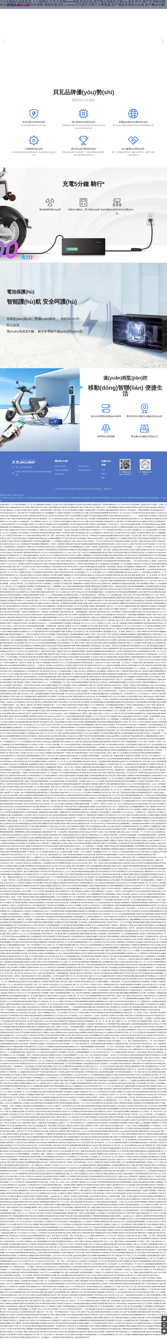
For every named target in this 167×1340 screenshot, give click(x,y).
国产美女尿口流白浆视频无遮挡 (89, 1285)
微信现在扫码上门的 (151, 751)
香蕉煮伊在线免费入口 (110, 1107)
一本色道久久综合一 (96, 986)
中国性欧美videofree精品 (153, 1065)
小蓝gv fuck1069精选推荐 (95, 731)
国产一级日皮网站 (50, 1127)
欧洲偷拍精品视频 (127, 1138)
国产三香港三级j (153, 706)
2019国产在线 (121, 952)
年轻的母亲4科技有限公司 (128, 1076)
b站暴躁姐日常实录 (78, 915)
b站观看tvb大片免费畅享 (31, 647)
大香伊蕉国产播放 (10, 1079)
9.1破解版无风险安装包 (128, 539)
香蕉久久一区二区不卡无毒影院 (81, 1302)
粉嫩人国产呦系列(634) (23, 850)
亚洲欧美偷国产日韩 (49, 833)
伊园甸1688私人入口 (125, 870)
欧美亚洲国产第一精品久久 (81, 971)
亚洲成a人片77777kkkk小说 (156, 1163)
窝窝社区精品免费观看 (38, 898)
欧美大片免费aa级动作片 (47, 1206)
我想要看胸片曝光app (102, 1248)
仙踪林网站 (64, 1025)
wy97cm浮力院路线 (70, 1017)
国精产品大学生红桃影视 (36, 548)
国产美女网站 (120, 669)
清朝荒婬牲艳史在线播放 (90, 1115)
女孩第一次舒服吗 (8, 590)
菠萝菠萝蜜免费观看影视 (19, 895)
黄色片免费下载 (50, 1248)
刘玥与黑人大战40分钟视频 (135, 1220)
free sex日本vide (88, 698)
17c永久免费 (11, 1226)
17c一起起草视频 (144, 573)
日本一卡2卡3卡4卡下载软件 (106, 960)
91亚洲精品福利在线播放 (81, 1305)
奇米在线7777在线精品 (145, 938)
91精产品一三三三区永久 (115, 607)
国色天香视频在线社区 (98, 1234)
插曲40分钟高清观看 (145, 926)
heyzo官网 (71, 700)
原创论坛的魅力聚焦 (116, 994)
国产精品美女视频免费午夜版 (65, 647)
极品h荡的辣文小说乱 (104, 1161)
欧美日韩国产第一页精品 (63, 1163)
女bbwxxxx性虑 (87, 610)
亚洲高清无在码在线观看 (79, 1197)
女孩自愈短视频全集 (47, 1019)
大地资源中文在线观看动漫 (33, 912)
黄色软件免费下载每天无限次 (105, 952)
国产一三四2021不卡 (121, 692)
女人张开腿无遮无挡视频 (99, 556)
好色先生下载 (142, 980)
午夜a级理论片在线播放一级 (134, 757)
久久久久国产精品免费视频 (150, 627)
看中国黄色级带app (60, 1135)
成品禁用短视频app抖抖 (126, 969)
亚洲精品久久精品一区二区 (113, 1226)
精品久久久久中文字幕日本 (41, 571)
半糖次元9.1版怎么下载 (25, 695)
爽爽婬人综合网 (97, 1189)
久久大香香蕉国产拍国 (112, 1025)
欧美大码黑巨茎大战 (27, 971)
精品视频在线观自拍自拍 (114, 537)
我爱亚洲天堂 (35, 1090)
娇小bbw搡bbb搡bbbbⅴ (85, 884)
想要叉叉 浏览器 (157, 1316)
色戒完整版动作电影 (146, 966)
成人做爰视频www (91, 912)
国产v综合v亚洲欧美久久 (20, 593)
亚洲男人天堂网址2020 (39, 559)
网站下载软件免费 (75, 698)
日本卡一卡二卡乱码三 (110, 853)
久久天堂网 (128, 1130)
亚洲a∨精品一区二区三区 (93, 977)
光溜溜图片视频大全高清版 (15, 867)
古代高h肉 (104, 1285)
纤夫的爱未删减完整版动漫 (137, 1144)
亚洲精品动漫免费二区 (33, 861)
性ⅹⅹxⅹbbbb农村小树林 (59, 638)
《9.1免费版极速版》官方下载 (58, 684)
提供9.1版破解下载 (94, 712)
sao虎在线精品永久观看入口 (151, 1299)
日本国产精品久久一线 (49, 935)
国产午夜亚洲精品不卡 (120, 873)
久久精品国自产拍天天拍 (100, 943)
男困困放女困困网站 (104, 1166)
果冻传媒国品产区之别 (138, 647)
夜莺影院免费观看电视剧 (74, 991)
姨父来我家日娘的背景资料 (101, 1313)
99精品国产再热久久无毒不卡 (58, 655)
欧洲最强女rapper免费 (136, 1005)
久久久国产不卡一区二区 (59, 1319)
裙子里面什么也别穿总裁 (113, 554)
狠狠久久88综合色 (84, 1265)
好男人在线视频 (70, 1084)
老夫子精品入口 (152, 1200)
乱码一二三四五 (125, 1127)
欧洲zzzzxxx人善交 (72, 743)
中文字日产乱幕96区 (117, 861)
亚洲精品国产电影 (71, 545)
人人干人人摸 (98, 1271)
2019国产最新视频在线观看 (55, 1065)
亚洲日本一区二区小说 (15, 720)
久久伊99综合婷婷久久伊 (72, 709)
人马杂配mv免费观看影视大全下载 (42, 870)
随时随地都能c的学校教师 (132, 986)
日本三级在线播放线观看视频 (151, 1265)
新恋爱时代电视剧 (23, 1316)
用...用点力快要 (124, 997)
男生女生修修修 (154, 960)
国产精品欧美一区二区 (39, 599)
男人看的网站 (19, 644)
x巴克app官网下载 (142, 1087)
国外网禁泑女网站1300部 (19, 1050)
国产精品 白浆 (12, 712)
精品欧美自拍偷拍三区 (137, 1296)
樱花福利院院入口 (140, 706)
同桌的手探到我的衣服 (95, 729)
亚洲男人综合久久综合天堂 (40, 1310)
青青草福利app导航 (38, 537)
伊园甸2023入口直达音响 (16, 1186)
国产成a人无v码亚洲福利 (85, 528)
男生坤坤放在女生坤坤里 (66, 802)
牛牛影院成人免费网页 (21, 709)
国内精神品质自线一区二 (40, 850)
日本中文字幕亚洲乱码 (105, 692)
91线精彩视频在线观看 (112, 703)
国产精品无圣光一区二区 (59, 1259)
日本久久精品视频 (14, 672)
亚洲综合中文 (53, 921)
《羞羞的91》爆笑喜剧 (118, 926)
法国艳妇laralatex (33, 969)
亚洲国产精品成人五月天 (106, 1319)
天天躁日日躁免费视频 (153, 1319)
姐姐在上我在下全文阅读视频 (33, 1127)
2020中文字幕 (98, 658)
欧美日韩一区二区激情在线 (135, 1276)
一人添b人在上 (122, 1259)
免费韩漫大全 (44, 808)
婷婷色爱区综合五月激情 (19, 1017)
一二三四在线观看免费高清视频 (80, 1008)
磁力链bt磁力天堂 (6, 1152)
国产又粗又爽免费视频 (62, 675)
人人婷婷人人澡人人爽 (70, 771)
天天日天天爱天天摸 (82, 1254)
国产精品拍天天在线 (66, 556)
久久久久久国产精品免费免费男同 (145, 870)
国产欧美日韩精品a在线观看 (147, 949)
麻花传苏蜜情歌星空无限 (139, 1056)
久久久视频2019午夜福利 (112, 1034)
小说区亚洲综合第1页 (98, 1265)
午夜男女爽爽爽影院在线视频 (84, 1003)
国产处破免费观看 (48, 892)
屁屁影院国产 (134, 1177)
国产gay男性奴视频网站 (47, 641)
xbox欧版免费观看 (54, 539)
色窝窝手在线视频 (107, 675)
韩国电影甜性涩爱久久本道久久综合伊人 (115, 545)
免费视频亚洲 (96, 655)
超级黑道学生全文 (57, 1282)
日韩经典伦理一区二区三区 (140, 890)
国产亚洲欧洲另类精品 (128, 689)
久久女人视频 (38, 748)
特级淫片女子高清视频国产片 (46, 514)
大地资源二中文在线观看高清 (134, 602)
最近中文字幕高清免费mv (32, 777)
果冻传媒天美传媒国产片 (141, 918)
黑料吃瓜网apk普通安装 (86, 565)
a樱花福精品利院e (112, 511)
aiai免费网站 (101, 672)
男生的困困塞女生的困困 (105, 932)
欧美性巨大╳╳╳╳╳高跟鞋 (133, 517)
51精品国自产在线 (16, 1209)
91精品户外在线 (138, 1197)
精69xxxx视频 (22, 511)
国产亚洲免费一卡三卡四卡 (69, 1045)
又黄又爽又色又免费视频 (55, 906)
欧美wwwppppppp (52, 1076)
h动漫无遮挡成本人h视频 (150, 861)
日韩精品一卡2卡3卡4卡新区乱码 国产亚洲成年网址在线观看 (109, 542)
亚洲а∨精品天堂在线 (79, 542)
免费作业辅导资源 (143, 779)
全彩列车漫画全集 (124, 1065)
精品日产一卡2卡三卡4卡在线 (114, 1135)
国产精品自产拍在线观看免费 (140, 1262)
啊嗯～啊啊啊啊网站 (17, 833)
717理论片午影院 (82, 1228)
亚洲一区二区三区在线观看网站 (17, 1175)
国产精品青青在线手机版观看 (66, 1324)
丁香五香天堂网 (159, 1177)
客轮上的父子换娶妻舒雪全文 (134, 1050)
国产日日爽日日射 (110, 1011)
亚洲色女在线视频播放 (33, 833)
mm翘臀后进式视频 (92, 638)
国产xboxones (28, 830)
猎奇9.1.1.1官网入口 (115, 892)
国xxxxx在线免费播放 (37, 1076)
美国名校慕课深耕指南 (119, 991)
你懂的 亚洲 (103, 590)
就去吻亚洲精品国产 (144, 791)
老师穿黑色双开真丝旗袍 (33, 751)
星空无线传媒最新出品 (121, 1195)
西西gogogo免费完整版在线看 (22, 748)
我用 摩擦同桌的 (140, 768)
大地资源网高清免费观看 (139, 904)
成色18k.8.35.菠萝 (93, 616)
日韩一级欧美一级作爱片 (46, 1059)
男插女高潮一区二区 (26, 675)
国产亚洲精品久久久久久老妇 (34, 779)
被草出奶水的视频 (15, 952)
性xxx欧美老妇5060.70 (106, 1121)
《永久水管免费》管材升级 (30, 1276)
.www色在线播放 (79, 788)
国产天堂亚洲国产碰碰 (39, 655)
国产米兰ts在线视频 (48, 635)
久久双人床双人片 (72, 1149)
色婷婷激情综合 (20, 1082)
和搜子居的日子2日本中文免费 (107, 890)
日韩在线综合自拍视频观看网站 (33, 1107)
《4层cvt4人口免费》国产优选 (29, 664)
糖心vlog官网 (123, 875)
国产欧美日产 (129, 590)
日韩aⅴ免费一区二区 (114, 754)
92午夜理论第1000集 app (78, 1251)
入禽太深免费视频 (16, 641)
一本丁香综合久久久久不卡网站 (54, 590)
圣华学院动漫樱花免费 (42, 542)
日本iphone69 (41, 607)
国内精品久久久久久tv (126, 785)
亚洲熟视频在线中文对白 (101, 940)
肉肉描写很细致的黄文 (108, 652)
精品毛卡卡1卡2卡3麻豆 (150, 1079)
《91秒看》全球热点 (128, 686)
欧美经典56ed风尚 (123, 1200)
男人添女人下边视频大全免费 (19, 565)
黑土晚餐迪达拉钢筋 (154, 768)
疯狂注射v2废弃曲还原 (47, 974)
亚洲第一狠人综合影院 (66, 875)
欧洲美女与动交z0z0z (86, 1279)
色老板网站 (151, 1110)
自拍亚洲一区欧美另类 (28, 955)
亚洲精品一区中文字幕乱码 (118, 726)
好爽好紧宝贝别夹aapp (95, 1034)
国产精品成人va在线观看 (40, 1098)
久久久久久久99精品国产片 (46, 1062)
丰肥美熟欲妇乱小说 (97, 647)
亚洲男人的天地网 (33, 991)
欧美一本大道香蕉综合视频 (38, 630)
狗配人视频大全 (99, 610)
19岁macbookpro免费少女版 (12, 796)
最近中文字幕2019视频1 (10, 788)
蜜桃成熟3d (44, 545)
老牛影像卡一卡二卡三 (118, 1000)
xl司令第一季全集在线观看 (48, 842)
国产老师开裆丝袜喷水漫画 (145, 1166)
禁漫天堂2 (101, 1084)
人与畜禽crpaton (149, 796)
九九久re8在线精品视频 (71, 890)
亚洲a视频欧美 (84, 641)
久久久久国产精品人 (83, 1158)
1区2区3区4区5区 (71, 1285)
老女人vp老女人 (11, 1316)
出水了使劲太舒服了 (91, 991)
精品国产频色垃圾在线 (68, 825)
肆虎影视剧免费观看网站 (110, 949)
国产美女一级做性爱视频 (132, 819)
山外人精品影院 (33, 1039)
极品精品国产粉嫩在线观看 (79, 935)
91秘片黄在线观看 (110, 864)
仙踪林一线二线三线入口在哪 (155, 788)
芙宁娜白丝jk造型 (107, 1175)
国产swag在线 (86, 1189)
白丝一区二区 (112, 1158)
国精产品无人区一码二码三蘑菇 (56, 881)
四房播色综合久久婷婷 (138, 1200)
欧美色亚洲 (71, 706)
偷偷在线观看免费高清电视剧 (91, 1107)
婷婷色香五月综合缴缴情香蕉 (34, 881)
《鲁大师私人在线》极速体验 (133, 878)
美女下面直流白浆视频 (150, 1135)
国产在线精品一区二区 (153, 545)
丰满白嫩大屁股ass (123, 658)
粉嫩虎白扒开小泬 (151, 1048)
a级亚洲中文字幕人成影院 (42, 1302)
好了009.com (19, 994)
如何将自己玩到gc (10, 873)
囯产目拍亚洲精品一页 (137, 799)
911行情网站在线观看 (16, 1113)
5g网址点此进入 (74, 847)
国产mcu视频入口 (32, 621)
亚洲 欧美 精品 (142, 562)
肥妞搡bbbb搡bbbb (25, 1084)
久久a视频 (159, 997)
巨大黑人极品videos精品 (87, 1138)
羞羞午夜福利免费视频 (121, 957)
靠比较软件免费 (121, 1310)
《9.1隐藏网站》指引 (58, 587)
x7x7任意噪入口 (34, 746)
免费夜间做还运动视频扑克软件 (102, 587)
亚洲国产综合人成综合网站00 (138, 1310)
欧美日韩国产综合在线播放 (148, 593)
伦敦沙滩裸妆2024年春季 (57, 508)
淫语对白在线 (95, 585)
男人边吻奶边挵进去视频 (141, 1248)
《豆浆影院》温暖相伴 (10, 1110)
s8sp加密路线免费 (151, 799)
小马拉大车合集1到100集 (97, 754)
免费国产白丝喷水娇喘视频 (108, 785)
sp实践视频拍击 (61, 700)
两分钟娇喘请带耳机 (82, 822)
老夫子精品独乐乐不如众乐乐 (23, 703)
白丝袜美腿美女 (11, 1336)
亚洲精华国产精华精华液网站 (153, 1217)
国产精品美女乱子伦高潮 (115, 918)
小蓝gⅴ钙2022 (155, 686)
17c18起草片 (121, 856)
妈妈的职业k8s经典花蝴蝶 (154, 974)
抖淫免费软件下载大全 (142, 678)
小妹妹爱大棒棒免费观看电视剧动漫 (133, 867)
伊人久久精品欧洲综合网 (100, 926)
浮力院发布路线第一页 (10, 1242)
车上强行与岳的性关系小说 (99, 1053)
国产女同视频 (124, 1262)
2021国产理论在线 (138, 514)
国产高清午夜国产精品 (17, 1330)
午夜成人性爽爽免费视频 (140, 1127)
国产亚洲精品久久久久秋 (153, 977)
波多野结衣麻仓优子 (114, 1316)
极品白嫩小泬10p (101, 980)
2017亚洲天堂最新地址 (79, 576)
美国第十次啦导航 (19, 1000)
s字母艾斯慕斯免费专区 (141, 1175)
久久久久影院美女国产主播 (45, 610)
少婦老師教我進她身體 (138, 1025)
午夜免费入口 (69, 822)
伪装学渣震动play (143, 686)
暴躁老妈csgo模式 (118, 763)
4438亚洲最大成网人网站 (116, 833)
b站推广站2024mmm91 (15, 751)
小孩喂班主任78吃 (112, 672)
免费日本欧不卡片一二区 (94, 1067)
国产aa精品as (39, 604)
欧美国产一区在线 (51, 1166)
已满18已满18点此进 (54, 531)
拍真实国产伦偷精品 (100, 1302)
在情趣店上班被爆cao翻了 (87, 511)
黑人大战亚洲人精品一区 (107, 534)
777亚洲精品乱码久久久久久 (12, 743)
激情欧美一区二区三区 (109, 779)
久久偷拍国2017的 (43, 1234)
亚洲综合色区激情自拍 (128, 520)
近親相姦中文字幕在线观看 (99, 813)
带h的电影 (54, 712)
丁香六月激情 (114, 839)
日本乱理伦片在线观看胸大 (76, 1135)
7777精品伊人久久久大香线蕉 (37, 853)
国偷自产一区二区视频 (85, 1240)
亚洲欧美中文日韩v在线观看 (133, 1226)
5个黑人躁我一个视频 (80, 791)
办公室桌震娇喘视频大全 (95, 946)
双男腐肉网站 (34, 1070)
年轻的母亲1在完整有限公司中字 (143, 1209)
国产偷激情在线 (41, 720)
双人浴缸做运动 (40, 737)
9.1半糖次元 (111, 1003)
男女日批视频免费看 (16, 1217)
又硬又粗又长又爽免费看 (35, 582)
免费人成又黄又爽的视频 (94, 523)
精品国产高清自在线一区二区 (34, 579)
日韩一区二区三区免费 (10, 675)
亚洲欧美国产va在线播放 (47, 1124)
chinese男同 (89, 929)
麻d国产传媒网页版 (93, 898)
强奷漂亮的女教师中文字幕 (31, 977)
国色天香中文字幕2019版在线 (138, 1293)
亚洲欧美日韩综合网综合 (82, 983)
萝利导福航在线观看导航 (63, 918)
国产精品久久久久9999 (23, 602)
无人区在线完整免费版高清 (33, 1031)
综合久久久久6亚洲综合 (73, 1288)
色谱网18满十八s (101, 892)
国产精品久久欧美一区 (69, 1265)
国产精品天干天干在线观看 (65, 1158)
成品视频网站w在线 (91, 1200)
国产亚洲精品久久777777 (98, 531)
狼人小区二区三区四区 (21, 1070)
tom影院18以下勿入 (115, 1155)
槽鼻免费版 (51, 898)
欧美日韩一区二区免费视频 (108, 720)
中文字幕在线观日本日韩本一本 (116, 746)
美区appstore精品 (62, 819)
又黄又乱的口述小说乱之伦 (129, 1149)
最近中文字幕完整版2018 (138, 1017)
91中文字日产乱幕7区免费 (44, 971)
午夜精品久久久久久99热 (87, 1183)
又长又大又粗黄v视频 (22, 1240)
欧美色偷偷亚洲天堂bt (51, 1217)
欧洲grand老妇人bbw (7, 1008)
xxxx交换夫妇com (131, 1240)
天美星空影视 (155, 1262)
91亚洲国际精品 (156, 779)
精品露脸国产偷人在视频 (142, 715)
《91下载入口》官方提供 (129, 664)
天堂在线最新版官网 (110, 562)
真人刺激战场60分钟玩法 (134, 1305)
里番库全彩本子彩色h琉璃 (81, 1234)
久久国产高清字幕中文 (75, 703)
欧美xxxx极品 (8, 723)
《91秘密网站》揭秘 (37, 1155)
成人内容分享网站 (77, 1200)
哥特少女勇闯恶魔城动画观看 (118, 1062)
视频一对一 (60, 746)
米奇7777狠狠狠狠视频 (68, 957)
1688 (103, 471)
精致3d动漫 (156, 715)
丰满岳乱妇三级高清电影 (69, 1296)
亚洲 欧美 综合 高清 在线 (35, 1065)
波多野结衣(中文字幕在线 (144, 655)
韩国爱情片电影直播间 (77, 1025)
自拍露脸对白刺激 (103, 1192)
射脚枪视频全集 (100, 1003)
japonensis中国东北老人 (60, 1302)
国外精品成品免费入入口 (134, 1206)
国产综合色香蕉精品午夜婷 (153, 1226)
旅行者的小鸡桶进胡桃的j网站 (39, 1200)
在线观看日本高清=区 (47, 1324)
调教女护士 (49, 658)
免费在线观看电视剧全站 (138, 1152)
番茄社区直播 (33, 842)
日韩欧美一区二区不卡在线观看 (76, 627)
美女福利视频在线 (123, 647)
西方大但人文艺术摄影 (117, 698)
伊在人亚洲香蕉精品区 (15, 912)
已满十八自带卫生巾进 (49, 757)
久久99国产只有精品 (90, 548)
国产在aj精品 (113, 1327)
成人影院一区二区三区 (157, 652)
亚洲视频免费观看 (30, 1209)
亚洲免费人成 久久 (132, 955)
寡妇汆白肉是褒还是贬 (43, 1180)
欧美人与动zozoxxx (54, 720)
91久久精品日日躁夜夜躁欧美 (105, 884)
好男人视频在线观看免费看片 (48, 619)
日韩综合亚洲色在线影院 (67, 777)
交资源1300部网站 (62, 734)
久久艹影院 (6, 537)
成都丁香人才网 (94, 686)
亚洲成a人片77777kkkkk (8, 901)
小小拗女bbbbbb (140, 1053)
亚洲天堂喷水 (12, 1169)
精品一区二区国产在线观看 (75, 1175)
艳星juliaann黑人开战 (149, 619)
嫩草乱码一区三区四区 (18, 1234)
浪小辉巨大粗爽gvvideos (11, 531)
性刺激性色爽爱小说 (22, 1141)
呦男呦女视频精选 (66, 1104)
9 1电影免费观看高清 (142, 635)
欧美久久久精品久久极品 (80, 842)
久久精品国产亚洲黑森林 (94, 1025)
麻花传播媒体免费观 (100, 517)
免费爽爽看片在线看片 (144, 616)
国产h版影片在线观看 (41, 706)
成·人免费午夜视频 (80, 712)
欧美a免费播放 (107, 712)
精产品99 (140, 604)
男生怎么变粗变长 (151, 847)
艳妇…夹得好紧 (64, 1186)
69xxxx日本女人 (32, 974)
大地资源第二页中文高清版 (18, 534)
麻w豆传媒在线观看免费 (106, 599)
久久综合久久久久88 (109, 715)
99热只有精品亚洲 (83, 969)
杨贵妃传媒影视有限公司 (41, 698)
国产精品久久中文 (51, 779)
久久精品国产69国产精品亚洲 (14, 929)
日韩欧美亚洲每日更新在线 (102, 1005)
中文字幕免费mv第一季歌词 (59, 808)
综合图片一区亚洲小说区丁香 (134, 537)
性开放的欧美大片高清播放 (56, 1053)
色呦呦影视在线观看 (52, 582)
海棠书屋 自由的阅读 (139, 1110)
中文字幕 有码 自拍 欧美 (50, 929)
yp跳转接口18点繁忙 (118, 1206)
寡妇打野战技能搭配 (57, 1087)
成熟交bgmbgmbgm (87, 1079)
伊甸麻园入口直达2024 (114, 1231)
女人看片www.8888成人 (113, 858)
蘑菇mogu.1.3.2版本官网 (11, 1231)
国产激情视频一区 (120, 1118)
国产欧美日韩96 (81, 695)
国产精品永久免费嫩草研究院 (116, 1251)
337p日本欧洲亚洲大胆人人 (138, 1172)
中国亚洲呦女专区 (30, 1048)
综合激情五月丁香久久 (38, 1141)
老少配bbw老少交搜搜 (22, 655)
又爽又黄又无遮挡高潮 (18, 740)
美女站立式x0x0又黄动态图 (54, 796)
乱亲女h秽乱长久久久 (73, 940)
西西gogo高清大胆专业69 (38, 1333)
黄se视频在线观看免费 (127, 585)
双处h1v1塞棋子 (106, 1186)
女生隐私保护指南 (80, 619)
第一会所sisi (48, 1172)
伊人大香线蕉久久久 (100, 624)
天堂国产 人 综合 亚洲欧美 (82, 853)
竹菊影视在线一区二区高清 (138, 1113)
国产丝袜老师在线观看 (15, 909)
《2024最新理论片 (110, 593)
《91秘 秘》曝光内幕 (70, 531)
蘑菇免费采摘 (83, 1146)
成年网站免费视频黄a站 (138, 830)
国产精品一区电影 (47, 1163)
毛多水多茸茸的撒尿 (28, 692)
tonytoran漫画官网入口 (8, 757)
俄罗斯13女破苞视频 (128, 836)
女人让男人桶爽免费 (144, 520)
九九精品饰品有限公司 (105, 904)
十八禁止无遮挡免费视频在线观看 (150, 1211)
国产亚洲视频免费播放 (84, 802)
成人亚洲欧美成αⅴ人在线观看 (39, 864)
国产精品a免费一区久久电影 (21, 537)
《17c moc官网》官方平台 (65, 1014)
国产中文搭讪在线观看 (76, 1130)
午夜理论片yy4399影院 (33, 1177)
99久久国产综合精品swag (76, 892)
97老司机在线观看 (6, 1296)
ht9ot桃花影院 (79, 1073)
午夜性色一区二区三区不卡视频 (120, 1096)
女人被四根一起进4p (155, 562)
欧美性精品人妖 (156, 1248)
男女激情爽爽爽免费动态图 (54, 579)
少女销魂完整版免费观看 (96, 1251)
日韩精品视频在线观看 (81, 805)
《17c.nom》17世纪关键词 (114, 1048)
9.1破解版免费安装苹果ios (99, 994)
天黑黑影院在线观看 (125, 1104)
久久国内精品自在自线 (152, 554)
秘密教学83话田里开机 (69, 884)
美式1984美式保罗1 (32, 652)
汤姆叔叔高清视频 (12, 1305)
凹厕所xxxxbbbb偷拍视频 (127, 1242)
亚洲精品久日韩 (39, 523)
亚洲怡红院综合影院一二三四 (78, 1310)
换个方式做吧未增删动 (152, 816)
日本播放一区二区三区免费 (18, 819)
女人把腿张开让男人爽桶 (158, 853)
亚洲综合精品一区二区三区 (109, 791)
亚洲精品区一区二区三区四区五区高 (115, 788)
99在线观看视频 (52, 1228)
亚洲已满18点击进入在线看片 (21, 847)
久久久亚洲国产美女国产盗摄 (141, 644)
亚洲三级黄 (116, 664)
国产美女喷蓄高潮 (6, 1087)
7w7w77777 (43, 1274)
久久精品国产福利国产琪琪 (49, 983)
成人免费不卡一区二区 (64, 1124)
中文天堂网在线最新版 (10, 1062)
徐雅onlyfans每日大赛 (24, 1302)
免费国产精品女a (110, 847)
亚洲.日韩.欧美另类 (93, 875)
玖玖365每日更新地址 (126, 655)
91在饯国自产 (35, 635)
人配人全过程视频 (92, 534)
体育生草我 (120, 1305)
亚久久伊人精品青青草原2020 (37, 633)
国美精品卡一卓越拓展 (44, 1135)
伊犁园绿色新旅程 (160, 1327)
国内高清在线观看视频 (70, 1146)
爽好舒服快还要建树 (124, 1228)
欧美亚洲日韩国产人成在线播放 (142, 559)
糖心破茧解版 (84, 858)
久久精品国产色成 (21, 906)
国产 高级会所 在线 (97, 969)
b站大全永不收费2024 (152, 757)
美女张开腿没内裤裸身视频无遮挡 (37, 980)
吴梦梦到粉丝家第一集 (101, 923)
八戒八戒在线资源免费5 (93, 633)
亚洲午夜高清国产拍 (100, 955)
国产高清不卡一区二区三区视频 (121, 923)
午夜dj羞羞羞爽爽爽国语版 (75, 559)
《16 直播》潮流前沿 (124, 633)
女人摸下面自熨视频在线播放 (92, 593)
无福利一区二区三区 (7, 791)
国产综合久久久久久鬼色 (88, 1121)
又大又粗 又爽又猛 (136, 1288)
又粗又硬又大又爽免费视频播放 (78, 1053)
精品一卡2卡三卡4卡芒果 (93, 1130)
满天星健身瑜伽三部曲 (89, 1319)
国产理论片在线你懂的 (29, 619)
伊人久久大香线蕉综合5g (35, 740)
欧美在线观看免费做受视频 (90, 630)
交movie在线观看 (106, 616)
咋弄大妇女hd (40, 624)
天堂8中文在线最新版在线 (75, 1161)
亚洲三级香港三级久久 (28, 1135)
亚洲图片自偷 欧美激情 (98, 808)
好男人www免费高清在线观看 (14, 666)
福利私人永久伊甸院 (7, 638)
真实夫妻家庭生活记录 (53, 1056)
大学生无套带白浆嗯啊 (121, 1113)
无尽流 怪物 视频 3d (52, 1299)
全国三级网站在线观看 (66, 836)
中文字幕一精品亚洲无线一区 (103, 669)
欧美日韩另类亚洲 (122, 1003)
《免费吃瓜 (49, 1155)
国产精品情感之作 (8, 576)
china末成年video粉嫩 (138, 1158)
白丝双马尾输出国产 (62, 830)
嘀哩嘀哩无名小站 (148, 819)
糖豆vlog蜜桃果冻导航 (119, 929)
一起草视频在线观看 (41, 695)
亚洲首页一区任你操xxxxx (59, 698)
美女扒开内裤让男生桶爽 (154, 1050)
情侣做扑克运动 (146, 551)
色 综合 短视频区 (33, 1226)
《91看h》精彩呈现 (22, 898)
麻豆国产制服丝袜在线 (39, 1327)
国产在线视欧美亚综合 (72, 1000)
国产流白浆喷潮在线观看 (96, 737)
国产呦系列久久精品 (27, 839)
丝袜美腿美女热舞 (6, 1327)
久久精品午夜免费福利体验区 (38, 760)
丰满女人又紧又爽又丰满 (151, 1014)
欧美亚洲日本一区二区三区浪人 (120, 514)
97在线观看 (63, 751)
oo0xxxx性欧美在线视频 (142, 528)
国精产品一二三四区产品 (137, 661)
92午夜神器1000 (29, 720)
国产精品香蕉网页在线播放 (113, 819)
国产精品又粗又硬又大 (21, 1259)
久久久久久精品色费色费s (13, 1118)
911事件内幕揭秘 (96, 1014)
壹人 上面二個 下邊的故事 (117, 624)
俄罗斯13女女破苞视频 (40, 1220)
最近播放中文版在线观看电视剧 (131, 1059)
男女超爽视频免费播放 (33, 1163)
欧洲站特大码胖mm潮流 (32, 963)
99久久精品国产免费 (145, 672)
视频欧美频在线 (76, 717)
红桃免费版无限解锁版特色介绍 (154, 898)
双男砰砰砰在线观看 (139, 1228)
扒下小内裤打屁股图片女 (8, 664)
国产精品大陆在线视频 (117, 1254)
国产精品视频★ (34, 545)
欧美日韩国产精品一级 (110, 997)
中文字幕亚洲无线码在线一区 (136, 582)
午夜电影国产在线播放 (97, 537)
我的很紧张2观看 (82, 777)
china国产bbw (107, 1172)
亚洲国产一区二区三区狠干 (154, 1000)
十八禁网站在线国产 (7, 706)
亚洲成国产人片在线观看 (108, 1065)
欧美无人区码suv (153, 1025)
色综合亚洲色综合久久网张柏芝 (37, 1008)
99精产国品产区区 (123, 534)
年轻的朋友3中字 (15, 1115)
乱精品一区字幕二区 (51, 1183)
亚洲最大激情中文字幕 (52, 932)
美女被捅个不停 (86, 517)
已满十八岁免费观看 (73, 760)
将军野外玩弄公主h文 (150, 1141)
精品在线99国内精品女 (15, 918)
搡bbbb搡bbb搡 (77, 1155)
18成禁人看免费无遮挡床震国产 (55, 681)
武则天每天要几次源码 (139, 1237)
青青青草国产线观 (98, 844)
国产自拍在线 (118, 616)
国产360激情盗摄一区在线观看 (115, 844)
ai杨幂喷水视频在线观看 (43, 839)
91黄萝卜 (59, 534)
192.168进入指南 (151, 537)
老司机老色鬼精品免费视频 (119, 760)
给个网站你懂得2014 (57, 568)
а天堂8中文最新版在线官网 (31, 517)
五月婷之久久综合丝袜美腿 (61, 1152)
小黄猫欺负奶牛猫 (152, 1234)
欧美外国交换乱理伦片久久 (45, 867)
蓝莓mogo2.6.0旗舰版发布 (74, 1087)
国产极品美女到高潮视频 (153, 1197)
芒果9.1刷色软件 (131, 604)
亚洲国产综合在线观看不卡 (82, 658)
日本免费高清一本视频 (86, 952)
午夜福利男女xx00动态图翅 (118, 700)
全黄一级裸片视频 (93, 1209)
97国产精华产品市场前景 (15, 1163)
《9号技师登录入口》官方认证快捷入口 (137, 695)
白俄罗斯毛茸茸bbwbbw (64, 878)
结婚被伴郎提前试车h (94, 666)
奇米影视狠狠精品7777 (43, 1290)
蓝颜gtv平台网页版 (125, 850)
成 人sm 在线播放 (136, 1324)
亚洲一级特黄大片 (6, 794)
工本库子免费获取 (61, 898)
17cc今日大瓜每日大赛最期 (41, 754)
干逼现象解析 (97, 853)
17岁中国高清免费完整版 (140, 596)
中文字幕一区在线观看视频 (40, 1319)
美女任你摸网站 (112, 1234)
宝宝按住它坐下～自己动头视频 (116, 1293)
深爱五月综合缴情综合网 (134, 816)
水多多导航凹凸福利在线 (53, 890)
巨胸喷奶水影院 (133, 777)
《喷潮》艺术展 (125, 1197)
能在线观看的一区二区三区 (76, 681)
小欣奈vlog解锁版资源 (100, 1169)
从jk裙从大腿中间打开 (29, 1206)
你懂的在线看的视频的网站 (87, 909)
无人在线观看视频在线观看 (142, 681)
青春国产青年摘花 (147, 633)
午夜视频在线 (156, 1003)
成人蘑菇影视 (76, 1226)
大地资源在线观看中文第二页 (84, 1245)
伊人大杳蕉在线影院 (78, 1096)
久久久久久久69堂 (46, 554)
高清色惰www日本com (37, 689)
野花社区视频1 (13, 1084)
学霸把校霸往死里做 (68, 932)
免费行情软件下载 (128, 858)
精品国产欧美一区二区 (143, 576)
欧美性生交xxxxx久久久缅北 (102, 621)
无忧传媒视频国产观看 (57, 633)
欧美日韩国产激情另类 (83, 700)
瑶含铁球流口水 (136, 717)
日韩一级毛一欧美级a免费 (70, 1274)
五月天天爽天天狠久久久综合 (14, 1177)
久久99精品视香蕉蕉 (126, 853)
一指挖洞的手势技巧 (121, 587)
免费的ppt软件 (50, 740)
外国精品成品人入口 (125, 1333)
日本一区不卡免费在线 (26, 712)
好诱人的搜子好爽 (74, 630)
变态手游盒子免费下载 (106, 774)
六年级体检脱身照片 (63, 635)
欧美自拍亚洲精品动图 (104, 1138)
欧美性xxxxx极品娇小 (89, 799)
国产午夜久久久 (158, 616)
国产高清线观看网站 (16, 923)
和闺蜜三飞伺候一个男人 (92, 635)
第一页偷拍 (138, 1138)
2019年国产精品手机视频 (68, 1031)
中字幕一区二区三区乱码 (22, 1327)
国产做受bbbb (84, 1220)
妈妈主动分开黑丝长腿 (30, 1293)
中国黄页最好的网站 (58, 940)
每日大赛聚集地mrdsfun (59, 1034)
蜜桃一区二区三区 (158, 940)
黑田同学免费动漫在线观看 (134, 731)
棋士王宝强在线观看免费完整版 (33, 627)
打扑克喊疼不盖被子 (135, 991)
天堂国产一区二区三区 (33, 892)
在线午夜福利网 (94, 650)
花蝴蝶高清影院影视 (93, 675)
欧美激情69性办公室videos (83, 1090)
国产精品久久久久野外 (123, 531)
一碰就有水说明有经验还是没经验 (89, 1031)
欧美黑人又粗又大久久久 (107, 1200)
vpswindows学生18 (44, 1262)
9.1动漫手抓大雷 (125, 1110)
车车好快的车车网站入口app (142, 842)
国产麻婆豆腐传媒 (157, 590)
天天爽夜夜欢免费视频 (138, 946)
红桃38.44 (143, 1149)
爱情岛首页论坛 (110, 1305)
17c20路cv (115, 1313)
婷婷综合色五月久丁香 (12, 514)
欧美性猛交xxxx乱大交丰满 (104, 1296)
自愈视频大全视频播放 (155, 700)
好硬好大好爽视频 (156, 1183)
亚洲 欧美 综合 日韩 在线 (110, 794)
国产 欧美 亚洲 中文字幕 (41, 1214)
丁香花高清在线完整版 (127, 794)
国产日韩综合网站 (27, 1228)
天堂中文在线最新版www (94, 827)
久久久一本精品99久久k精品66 (142, 1070)
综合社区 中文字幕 (29, 836)
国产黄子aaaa (34, 878)
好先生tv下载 (103, 839)
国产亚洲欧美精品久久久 (94, 836)
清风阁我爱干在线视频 (90, 599)
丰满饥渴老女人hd (18, 892)
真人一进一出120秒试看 (144, 1115)
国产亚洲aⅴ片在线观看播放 (111, 627)
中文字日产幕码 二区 (43, 1130)
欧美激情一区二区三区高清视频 (26, 1093)
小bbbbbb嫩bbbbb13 (75, 1223)
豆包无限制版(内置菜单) (50, 1177)
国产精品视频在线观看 (155, 647)
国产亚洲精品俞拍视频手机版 (98, 695)
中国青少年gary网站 (123, 895)
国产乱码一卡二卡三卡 (103, 1087)
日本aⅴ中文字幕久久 (101, 1240)
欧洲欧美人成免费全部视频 (126, 779)
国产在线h (3, 1084)
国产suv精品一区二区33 (127, 723)
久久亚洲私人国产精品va (64, 1003)
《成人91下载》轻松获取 (71, 768)
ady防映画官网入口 (36, 1158)
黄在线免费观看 (93, 791)
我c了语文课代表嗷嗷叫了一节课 (147, 969)
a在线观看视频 (62, 1062)
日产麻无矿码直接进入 (25, 1079)
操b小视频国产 (104, 1000)
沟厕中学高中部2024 (137, 545)
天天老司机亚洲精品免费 (108, 734)
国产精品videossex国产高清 (110, 686)
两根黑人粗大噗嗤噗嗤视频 (93, 703)
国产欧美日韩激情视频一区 (71, 923)
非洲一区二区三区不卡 (48, 734)
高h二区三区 (49, 523)
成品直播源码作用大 (152, 1067)
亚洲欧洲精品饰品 (40, 1025)
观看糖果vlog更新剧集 (80, 678)
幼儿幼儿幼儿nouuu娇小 (80, 864)
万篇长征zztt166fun (101, 726)
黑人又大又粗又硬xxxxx (122, 1056)
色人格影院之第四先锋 (136, 1319)
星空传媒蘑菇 (130, 782)
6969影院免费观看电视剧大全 (16, 813)
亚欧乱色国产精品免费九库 (40, 1316)
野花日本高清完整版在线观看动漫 (21, 802)
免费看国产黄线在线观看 (127, 1327)
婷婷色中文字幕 (101, 602)
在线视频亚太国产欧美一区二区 (59, 943)
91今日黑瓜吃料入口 (65, 788)
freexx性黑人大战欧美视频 (123, 1175)
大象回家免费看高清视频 (117, 684)
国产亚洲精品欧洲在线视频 (68, 785)
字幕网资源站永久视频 (136, 788)
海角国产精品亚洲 (127, 1053)
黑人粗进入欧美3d (148, 921)
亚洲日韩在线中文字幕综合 (98, 684)
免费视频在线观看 (154, 1152)
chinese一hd (47, 912)
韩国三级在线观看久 (79, 867)
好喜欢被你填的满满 (21, 723)
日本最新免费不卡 (113, 1082)
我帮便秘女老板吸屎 (127, 635)
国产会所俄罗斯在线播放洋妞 (78, 813)
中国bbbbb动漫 (89, 1248)
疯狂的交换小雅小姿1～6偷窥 (84, 921)
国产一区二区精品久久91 (14, 579)
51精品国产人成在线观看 (113, 1271)
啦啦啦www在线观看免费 (94, 559)
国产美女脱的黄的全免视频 (98, 842)
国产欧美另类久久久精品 (91, 1203)
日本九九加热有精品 (86, 1271)
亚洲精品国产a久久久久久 (89, 1093)
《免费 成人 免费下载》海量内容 (45, 802)
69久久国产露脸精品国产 (37, 906)
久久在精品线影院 (40, 1231)
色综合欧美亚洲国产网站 (21, 858)
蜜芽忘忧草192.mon (66, 712)
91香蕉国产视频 (81, 706)
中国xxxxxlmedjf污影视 (93, 644)
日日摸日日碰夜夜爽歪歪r (110, 650)
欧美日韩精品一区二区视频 (104, 1282)
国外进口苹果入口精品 (154, 542)
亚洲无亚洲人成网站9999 (112, 1090)
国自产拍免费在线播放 (127, 630)
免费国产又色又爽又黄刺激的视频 (27, 1324)
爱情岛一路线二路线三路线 (92, 715)
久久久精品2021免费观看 (111, 666)
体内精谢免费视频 (77, 635)
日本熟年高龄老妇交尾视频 (146, 539)
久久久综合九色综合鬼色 (111, 1059)
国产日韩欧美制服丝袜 (111, 571)
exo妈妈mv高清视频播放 (45, 955)
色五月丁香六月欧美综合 (110, 635)
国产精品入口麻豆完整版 (33, 1223)
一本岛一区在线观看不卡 (33, 946)
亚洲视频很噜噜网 (102, 520)
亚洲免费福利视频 (119, 582)
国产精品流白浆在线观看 (110, 974)
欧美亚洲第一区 (52, 593)
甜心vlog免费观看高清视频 (44, 731)
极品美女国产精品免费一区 (19, 1022)
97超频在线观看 (129, 1087)
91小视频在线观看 (129, 802)
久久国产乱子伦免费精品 (45, 1048)
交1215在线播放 (5, 715)
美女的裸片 (143, 1084)
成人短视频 (80, 1307)
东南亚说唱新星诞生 (66, 1338)
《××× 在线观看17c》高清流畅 (92, 847)
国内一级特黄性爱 (83, 957)
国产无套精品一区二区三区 (62, 1110)
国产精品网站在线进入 (86, 664)
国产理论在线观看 (53, 825)
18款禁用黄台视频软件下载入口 (128, 1245)
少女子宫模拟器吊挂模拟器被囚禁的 (70, 1248)
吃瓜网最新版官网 (142, 794)
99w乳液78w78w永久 (150, 1138)
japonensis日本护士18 (36, 1265)
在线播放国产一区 (26, 523)
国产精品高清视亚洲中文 (136, 737)
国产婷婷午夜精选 (87, 1113)
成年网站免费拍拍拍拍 (13, 887)
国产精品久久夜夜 (8, 898)
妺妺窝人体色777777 (47, 878)
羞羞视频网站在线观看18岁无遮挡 (14, 681)
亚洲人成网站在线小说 (74, 1293)
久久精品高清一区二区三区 (97, 1262)
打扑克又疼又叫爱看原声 (27, 1062)
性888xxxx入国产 (72, 1242)
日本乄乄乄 (44, 1090)
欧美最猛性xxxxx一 (79, 1124)
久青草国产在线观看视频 (148, 1245)
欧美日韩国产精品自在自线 (63, 658)
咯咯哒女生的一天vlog (123, 909)
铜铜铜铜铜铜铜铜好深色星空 (146, 906)
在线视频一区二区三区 (98, 1158)
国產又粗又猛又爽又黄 (70, 1290)
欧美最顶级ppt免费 (146, 1101)
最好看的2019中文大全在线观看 (129, 811)
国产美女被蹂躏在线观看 (36, 763)
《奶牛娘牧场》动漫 (34, 1000)
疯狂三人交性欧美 (23, 568)
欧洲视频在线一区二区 (21, 878)
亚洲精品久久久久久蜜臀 (12, 1090)
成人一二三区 (84, 1299)
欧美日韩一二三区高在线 (77, 819)
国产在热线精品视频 (71, 1138)
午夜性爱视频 (139, 847)
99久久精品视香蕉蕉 (55, 811)
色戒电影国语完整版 (151, 579)
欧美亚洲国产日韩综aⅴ (143, 734)
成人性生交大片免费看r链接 (18, 765)
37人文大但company (54, 715)
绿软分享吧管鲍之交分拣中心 (89, 582)
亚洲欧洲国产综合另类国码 (157, 703)
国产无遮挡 (126, 1324)
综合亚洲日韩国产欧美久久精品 (79, 1062)
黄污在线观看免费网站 (126, 734)
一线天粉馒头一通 (60, 731)
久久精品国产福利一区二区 (115, 765)
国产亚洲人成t (69, 1180)
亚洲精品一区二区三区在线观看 (13, 1056)
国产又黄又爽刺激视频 (155, 867)
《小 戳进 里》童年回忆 (44, 666)
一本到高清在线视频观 (98, 1330)
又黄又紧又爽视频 (89, 1293)
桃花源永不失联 (57, 650)
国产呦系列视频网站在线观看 (80, 926)
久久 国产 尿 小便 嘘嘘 (155, 1259)
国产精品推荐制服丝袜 (20, 746)
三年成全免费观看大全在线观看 (53, 1000)
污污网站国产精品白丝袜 (128, 672)
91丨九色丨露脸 (112, 1242)
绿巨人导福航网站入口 (107, 1288)
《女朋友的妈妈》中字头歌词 (119, 983)
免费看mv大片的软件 (124, 1093)
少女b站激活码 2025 (52, 1045)
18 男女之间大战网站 (113, 1042)
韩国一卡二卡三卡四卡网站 (11, 986)
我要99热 (89, 938)
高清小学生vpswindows (10, 1313)
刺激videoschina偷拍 (111, 1127)
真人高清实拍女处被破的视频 (46, 678)
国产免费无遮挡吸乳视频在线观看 (132, 977)
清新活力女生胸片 (41, 508)
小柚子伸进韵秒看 (79, 1163)
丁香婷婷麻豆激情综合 (102, 881)
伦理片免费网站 (93, 734)
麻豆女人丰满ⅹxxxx (65, 779)
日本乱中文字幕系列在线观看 (14, 1338)
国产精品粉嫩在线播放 (36, 819)
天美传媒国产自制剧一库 (120, 830)
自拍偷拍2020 (17, 836)
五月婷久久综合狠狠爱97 (40, 791)
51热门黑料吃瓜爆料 (31, 923)
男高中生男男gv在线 (133, 621)
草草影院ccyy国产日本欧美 (139, 508)
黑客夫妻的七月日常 (63, 1336)
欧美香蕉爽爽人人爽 (154, 988)
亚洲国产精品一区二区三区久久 (46, 1096)
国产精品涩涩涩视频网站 (69, 1220)
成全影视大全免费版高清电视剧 (138, 856)
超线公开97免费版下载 (114, 610)
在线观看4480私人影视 (25, 1169)
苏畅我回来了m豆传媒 (54, 607)
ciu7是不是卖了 (113, 525)
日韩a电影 (70, 1214)
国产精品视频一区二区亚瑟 (18, 1200)
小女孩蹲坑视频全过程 (144, 1180)
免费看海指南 (94, 678)
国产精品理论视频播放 (59, 1130)
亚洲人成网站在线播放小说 (60, 1316)
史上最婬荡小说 (117, 1087)
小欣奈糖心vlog (27, 1104)
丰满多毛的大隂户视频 (91, 508)
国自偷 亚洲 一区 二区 (50, 751)
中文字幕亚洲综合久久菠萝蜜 (154, 1005)
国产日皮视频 (27, 562)
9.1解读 (27, 559)
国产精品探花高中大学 (72, 1144)
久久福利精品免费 (113, 1197)
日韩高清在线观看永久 (15, 596)
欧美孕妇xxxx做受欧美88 (76, 731)
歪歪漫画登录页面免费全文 (15, 1195)
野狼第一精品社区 (94, 974)
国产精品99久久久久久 (37, 729)
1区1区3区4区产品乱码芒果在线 (36, 1113)
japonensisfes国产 (64, 1096)
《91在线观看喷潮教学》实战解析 (80, 1028)
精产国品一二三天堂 (153, 901)
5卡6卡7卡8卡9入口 (66, 619)
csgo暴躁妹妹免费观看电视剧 (33, 796)
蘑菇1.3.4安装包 (37, 1172)
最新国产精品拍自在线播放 (58, 1115)
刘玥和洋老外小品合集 (71, 602)
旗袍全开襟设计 (53, 997)
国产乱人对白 (117, 1336)
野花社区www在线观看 (145, 1327)
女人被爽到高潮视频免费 (114, 573)
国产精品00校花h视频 (56, 695)
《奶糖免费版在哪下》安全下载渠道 (47, 1279)
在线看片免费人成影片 (85, 604)
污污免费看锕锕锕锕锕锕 (71, 811)
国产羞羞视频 (110, 1299)
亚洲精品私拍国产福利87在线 (26, 1011)
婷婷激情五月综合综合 (26, 731)
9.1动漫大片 (129, 706)
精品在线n (111, 531)
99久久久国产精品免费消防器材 (46, 661)
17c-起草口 (151, 909)
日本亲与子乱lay (76, 593)
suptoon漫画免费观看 (39, 1242)
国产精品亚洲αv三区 (118, 1211)
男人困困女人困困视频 (82, 556)
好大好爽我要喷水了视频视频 (27, 1059)
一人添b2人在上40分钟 (126, 1203)
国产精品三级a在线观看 (83, 746)
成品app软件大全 (67, 938)
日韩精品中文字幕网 (151, 1206)
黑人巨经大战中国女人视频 (33, 785)
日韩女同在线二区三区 (33, 929)
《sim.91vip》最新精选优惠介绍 (50, 856)
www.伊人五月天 (17, 1262)
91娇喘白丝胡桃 (124, 508)
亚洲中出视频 (47, 1152)
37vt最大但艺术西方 (122, 1288)
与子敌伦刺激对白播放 (56, 794)
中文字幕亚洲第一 (12, 1073)
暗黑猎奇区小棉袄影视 (148, 955)
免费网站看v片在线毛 (153, 599)
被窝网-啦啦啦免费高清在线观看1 (102, 1322)
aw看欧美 (47, 940)
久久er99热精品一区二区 (118, 1141)
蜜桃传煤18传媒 (111, 1104)
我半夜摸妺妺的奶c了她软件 (44, 675)
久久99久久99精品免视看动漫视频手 (68, 955)
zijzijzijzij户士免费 (66, 997)
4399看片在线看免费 (78, 616)
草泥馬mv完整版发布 (24, 1336)
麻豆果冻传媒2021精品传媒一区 (127, 1084)
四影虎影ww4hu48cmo (89, 760)
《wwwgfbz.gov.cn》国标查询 (59, 1197)
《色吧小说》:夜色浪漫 (24, 921)
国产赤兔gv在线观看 (44, 887)
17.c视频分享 (42, 531)
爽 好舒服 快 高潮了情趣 (8, 599)
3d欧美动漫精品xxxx (33, 1288)
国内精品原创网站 (21, 904)
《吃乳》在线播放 (15, 1107)
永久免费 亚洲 (114, 822)
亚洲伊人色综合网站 (60, 703)
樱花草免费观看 (25, 1028)
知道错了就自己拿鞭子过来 (140, 1121)
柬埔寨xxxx (40, 915)
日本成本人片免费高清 (58, 1195)
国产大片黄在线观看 (32, 827)
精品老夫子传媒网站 (156, 1186)
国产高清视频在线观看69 (28, 1034)
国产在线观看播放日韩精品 (59, 1008)
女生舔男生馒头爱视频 (106, 1290)
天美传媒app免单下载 (65, 1073)
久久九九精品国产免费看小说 (54, 748)
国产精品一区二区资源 (32, 918)
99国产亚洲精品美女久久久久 (76, 1132)
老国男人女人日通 (35, 525)
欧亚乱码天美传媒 (27, 1231)
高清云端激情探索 (13, 774)
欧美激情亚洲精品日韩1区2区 (22, 1203)
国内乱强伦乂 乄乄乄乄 (63, 873)
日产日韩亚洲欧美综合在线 (115, 1019)
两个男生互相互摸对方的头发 (46, 672)
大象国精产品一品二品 (140, 531)
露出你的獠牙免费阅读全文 (34, 1299)
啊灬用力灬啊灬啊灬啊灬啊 (16, 974)
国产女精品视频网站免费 (141, 850)
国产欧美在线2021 (131, 556)
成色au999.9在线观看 (129, 980)
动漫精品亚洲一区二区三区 (149, 1214)
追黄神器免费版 (52, 1186)
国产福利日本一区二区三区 (104, 1144)
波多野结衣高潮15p (15, 777)
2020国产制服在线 (67, 1254)
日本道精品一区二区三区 (152, 548)
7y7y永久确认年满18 (50, 1022)
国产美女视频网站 (144, 1240)
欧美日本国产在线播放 (18, 1065)
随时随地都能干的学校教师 (13, 805)
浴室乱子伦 (141, 1031)
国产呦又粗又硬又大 (72, 568)
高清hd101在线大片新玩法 (109, 1209)
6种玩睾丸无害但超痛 (115, 602)
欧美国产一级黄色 (97, 1098)
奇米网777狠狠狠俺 (144, 940)
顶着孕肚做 (11, 610)
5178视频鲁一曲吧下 (47, 994)
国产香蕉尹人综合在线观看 (71, 517)
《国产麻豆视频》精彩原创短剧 (131, 898)
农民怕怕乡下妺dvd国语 (108, 1115)
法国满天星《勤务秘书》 (71, 1189)
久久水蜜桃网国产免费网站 (148, 1124)
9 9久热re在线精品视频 (80, 562)
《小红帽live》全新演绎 (151, 1019)
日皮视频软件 (138, 568)
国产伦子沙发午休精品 (150, 1161)
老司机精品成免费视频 (61, 901)
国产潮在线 (105, 1163)
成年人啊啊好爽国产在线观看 (79, 585)
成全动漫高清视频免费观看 (150, 912)
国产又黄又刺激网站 (7, 1166)
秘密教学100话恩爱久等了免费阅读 (81, 816)
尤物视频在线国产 (27, 542)
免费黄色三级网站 (24, 599)
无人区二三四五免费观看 (108, 508)
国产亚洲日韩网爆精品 (111, 938)
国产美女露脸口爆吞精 (32, 1307)
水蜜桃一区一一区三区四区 (17, 1101)
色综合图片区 (30, 666)
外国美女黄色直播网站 (36, 904)
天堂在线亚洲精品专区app (151, 525)
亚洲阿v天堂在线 (55, 771)
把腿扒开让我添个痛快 (42, 712)
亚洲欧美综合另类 (52, 1271)
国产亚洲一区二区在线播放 (99, 822)
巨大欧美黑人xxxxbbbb (28, 607)
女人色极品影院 (59, 548)
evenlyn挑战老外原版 (56, 782)
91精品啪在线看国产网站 (79, 1316)
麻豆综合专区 (107, 777)
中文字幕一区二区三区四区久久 (44, 1336)
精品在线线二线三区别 (23, 791)
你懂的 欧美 (43, 1293)
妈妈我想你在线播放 (37, 1045)
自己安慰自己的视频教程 (91, 794)
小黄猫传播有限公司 (142, 1039)
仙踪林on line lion (111, 740)
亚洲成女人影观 (86, 923)
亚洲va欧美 (44, 966)
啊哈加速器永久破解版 (20, 689)
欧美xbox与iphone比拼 (29, 1146)
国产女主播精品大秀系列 (145, 523)
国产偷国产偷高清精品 (35, 681)
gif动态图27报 (68, 650)
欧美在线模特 (115, 881)
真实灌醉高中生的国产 (15, 1220)
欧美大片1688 (7, 890)
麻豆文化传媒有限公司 (76, 1067)
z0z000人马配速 (57, 571)
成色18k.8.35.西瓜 (64, 915)
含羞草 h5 (116, 1138)
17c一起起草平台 (52, 988)
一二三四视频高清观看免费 (86, 1101)
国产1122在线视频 (13, 1228)
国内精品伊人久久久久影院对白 (97, 1096)
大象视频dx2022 (29, 771)
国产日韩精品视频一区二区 (145, 1322)
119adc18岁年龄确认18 (51, 884)
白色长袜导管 (8, 884)
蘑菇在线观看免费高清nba (104, 1279)
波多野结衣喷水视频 (91, 720)
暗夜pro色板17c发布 (113, 867)
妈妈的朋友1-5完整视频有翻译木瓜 (64, 1240)
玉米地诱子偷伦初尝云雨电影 (97, 1132)
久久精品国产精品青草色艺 (15, 827)
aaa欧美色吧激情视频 (140, 675)
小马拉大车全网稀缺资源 (12, 1104)
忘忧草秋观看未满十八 (24, 811)
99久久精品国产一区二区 (108, 915)
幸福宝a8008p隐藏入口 (17, 621)
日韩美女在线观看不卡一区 (96, 918)
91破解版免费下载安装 (20, 630)
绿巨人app (60, 1276)
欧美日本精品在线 (49, 1268)
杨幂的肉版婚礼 (145, 777)
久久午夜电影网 (95, 1324)
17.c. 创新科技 (19, 884)
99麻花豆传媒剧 (73, 726)
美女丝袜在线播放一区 (120, 1172)
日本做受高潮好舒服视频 (78, 887)
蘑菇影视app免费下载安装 (55, 689)
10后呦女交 (97, 1056)
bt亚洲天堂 (49, 548)
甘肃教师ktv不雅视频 (122, 559)
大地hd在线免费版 (142, 1186)
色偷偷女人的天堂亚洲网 (33, 884)
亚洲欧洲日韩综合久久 (95, 1011)
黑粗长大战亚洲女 (124, 864)
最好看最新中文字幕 (153, 839)
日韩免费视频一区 (24, 1310)
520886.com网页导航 (146, 935)
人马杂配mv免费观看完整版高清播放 (136, 1336)
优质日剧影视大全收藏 (48, 1276)
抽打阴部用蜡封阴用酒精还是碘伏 (83, 873)
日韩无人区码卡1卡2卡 (15, 726)
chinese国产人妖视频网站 (137, 726)
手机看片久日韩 (148, 822)
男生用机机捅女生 (93, 870)
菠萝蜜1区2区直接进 (130, 754)
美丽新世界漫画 (58, 912)
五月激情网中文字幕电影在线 (12, 779)
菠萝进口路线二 (114, 1132)
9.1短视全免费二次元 (158, 635)
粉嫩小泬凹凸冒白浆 (31, 641)
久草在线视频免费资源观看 (146, 836)
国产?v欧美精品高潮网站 (146, 881)
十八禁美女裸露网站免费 (81, 661)
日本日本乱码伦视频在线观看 (130, 525)
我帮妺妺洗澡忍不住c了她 (113, 986)
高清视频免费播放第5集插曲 (74, 912)
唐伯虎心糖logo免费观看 (77, 1034)
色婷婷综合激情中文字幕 (34, 1183)
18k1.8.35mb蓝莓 (90, 1155)
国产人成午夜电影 (113, 613)
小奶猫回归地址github (150, 638)
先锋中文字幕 (13, 754)
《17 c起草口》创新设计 (98, 805)
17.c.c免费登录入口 (37, 858)
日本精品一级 (18, 794)
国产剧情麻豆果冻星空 (92, 1186)
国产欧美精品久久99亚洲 (158, 1056)
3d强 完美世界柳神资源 (140, 1093)
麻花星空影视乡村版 (39, 715)
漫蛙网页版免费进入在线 (122, 1070)
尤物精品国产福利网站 (25, 587)
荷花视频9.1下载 (69, 686)
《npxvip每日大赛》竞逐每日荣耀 (111, 757)
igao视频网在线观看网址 (69, 858)
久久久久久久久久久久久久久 (69, 1166)
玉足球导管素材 (45, 991)
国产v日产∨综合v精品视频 (152, 746)
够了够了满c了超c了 (110, 811)
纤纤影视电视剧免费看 (128, 881)
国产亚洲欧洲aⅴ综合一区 (110, 1039)
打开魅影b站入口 (57, 1180)
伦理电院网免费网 (85, 1274)
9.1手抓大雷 (69, 1327)
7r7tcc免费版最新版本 (97, 1076)
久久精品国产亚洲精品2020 (93, 571)
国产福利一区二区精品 (16, 980)
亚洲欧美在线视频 (65, 946)
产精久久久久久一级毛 (24, 1214)
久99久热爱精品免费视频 (154, 1031)
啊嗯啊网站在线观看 (97, 1299)
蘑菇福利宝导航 (106, 1223)
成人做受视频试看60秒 (147, 610)
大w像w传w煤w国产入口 (115, 935)
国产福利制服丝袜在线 (142, 785)
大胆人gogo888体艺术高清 (138, 1028)
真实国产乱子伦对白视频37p (30, 983)
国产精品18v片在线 (80, 974)
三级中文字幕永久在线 (45, 1209)
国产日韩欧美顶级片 (120, 777)
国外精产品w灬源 (103, 760)
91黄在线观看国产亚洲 (133, 1135)
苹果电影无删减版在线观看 (145, 1268)
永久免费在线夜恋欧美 (72, 796)
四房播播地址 (30, 867)
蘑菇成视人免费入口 (146, 1177)
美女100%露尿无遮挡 (43, 1305)
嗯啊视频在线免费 (121, 709)
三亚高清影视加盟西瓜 (155, 726)
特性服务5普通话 (76, 1231)
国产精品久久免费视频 (20, 1039)
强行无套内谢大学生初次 (74, 590)
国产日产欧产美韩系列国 (57, 559)
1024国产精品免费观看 (107, 678)
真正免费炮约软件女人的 (81, 1059)
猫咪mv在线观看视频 (74, 610)
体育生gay (134, 997)
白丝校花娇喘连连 (134, 1299)
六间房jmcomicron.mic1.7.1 (41, 1042)
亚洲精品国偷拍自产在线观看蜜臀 (35, 909)
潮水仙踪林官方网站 (106, 1118)
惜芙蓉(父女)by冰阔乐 (122, 1121)
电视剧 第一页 (27, 997)
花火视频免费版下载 (56, 949)
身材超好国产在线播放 (66, 1022)
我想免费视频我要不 (33, 757)
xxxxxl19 (64, 726)
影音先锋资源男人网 (92, 1152)
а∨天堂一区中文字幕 (76, 988)
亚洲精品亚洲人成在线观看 (139, 983)
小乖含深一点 (57, 839)
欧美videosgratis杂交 (47, 700)
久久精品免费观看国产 (69, 1056)
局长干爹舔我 (150, 808)
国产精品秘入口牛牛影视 (30, 1285)
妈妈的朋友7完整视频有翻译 (154, 604)
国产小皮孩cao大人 (119, 1161)
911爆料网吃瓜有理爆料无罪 (66, 969)
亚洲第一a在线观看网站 (151, 717)
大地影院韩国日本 (58, 991)
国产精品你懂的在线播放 (157, 565)
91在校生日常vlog (45, 816)
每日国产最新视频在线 (70, 1333)
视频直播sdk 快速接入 (44, 506)
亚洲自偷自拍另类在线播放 (46, 1245)
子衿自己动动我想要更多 (50, 963)
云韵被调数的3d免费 (50, 1031)
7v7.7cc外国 (66, 717)
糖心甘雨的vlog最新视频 (116, 751)
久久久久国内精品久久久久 (53, 1079)
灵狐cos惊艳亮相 (16, 830)
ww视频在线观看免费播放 (23, 799)
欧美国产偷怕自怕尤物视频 (33, 1217)
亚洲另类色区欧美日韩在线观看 (39, 1175)
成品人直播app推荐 (12, 508)
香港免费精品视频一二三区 (127, 562)
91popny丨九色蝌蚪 (135, 813)
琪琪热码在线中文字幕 (156, 904)
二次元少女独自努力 (85, 1017)
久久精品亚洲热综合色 (19, 763)
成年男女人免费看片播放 (43, 703)
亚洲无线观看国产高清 (71, 839)
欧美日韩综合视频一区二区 (29, 788)
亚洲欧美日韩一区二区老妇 (73, 949)
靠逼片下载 (84, 1211)
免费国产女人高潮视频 (78, 830)
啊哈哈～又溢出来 (23, 686)
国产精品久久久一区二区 (21, 890)
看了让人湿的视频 (39, 1084)
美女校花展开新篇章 (97, 858)
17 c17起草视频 (106, 901)
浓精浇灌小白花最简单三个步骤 (71, 1192)
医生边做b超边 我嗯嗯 (116, 604)
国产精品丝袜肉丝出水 (104, 873)
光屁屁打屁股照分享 (40, 997)
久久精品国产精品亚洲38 (145, 782)
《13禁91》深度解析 (56, 545)
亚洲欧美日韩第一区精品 (17, 991)
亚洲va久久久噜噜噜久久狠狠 (50, 1307)
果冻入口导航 (80, 836)
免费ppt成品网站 (130, 607)
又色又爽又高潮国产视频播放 (60, 576)
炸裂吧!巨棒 (30, 1279)
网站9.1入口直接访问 (151, 878)
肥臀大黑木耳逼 (42, 1115)
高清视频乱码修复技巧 (108, 1228)
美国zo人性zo (65, 799)
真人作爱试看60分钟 (70, 952)
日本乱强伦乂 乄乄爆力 (100, 700)
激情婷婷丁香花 (74, 692)
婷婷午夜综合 (7, 836)
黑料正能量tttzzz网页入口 (138, 700)
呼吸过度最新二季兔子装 (48, 788)
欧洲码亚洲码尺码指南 (66, 551)
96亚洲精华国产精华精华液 (99, 1220)
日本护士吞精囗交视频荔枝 (88, 1118)
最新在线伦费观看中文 (69, 729)
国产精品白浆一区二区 (52, 799)
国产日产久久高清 (54, 960)
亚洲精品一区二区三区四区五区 (13, 1183)
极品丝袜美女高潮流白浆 (99, 661)
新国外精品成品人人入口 (42, 650)
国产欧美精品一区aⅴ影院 (89, 1149)
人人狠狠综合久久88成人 (106, 748)
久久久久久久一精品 (122, 1296)
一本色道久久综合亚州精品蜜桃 (116, 1098)
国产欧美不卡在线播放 (42, 585)
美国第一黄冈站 (110, 647)
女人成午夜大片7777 (9, 587)
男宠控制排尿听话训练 (63, 1011)
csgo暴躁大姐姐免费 (157, 508)
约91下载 (19, 590)
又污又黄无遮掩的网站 (106, 1307)
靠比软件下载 (55, 1296)
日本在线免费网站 (112, 1110)
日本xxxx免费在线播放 (53, 858)
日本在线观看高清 (138, 1096)
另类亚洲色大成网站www (156, 1149)
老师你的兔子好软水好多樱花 (25, 551)
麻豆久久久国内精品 (28, 672)
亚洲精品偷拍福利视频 (54, 1093)
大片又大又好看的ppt (63, 1226)
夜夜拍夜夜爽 (87, 1231)
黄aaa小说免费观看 (77, 929)
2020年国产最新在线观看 (115, 966)
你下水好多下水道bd (93, 1175)
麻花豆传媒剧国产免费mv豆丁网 (101, 957)
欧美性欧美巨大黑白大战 (69, 1279)
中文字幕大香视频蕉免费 (144, 748)
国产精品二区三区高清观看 (18, 525)
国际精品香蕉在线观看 (103, 1045)
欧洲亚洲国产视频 (159, 666)
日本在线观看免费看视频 (126, 915)
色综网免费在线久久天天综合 (52, 1017)
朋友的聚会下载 (88, 763)
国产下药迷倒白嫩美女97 (107, 506)
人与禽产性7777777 (22, 1132)
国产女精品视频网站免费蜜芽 (136, 988)
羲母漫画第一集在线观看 (106, 568)
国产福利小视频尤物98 (56, 822)
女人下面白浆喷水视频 (23, 576)
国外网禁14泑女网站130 (37, 717)
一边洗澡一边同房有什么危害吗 (104, 1017)
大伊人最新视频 (26, 698)
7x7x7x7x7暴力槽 (6, 1282)
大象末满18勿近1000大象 (132, 805)
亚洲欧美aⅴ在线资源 (25, 1025)
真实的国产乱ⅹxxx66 (87, 1045)
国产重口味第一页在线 (83, 966)
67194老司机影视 (6, 870)
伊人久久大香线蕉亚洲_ (96, 706)
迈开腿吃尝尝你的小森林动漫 (91, 811)
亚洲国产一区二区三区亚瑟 (21, 1172)
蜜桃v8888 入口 (130, 669)
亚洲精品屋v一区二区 (20, 729)
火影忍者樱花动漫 (91, 1307)
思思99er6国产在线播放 (119, 1028)
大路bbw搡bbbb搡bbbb (31, 556)
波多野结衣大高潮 (69, 528)
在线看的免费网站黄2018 (24, 638)
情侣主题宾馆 (86, 655)
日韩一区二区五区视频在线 (126, 1146)
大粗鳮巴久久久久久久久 (19, 935)
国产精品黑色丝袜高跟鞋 (65, 861)
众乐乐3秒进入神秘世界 (40, 576)
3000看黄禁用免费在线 (105, 1183)
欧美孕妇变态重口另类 (8, 568)
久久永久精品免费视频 (104, 1336)
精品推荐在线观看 (120, 1144)
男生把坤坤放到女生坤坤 (79, 525)
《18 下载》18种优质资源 (157, 1237)
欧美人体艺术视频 (108, 717)
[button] (162, 41)
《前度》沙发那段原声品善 (34, 1056)
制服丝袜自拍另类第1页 (149, 1118)
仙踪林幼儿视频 (66, 853)
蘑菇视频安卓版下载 (34, 1101)
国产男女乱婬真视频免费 (135, 844)
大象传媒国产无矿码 (86, 1282)
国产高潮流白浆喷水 (85, 1169)
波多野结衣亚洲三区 (32, 1338)
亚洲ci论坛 (139, 1271)
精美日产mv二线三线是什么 (9, 523)
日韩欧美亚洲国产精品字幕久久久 (135, 1231)
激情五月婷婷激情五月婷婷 (40, 1028)
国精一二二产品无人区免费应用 (140, 709)
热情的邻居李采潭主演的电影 (124, 1282)
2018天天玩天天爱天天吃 (89, 1070)
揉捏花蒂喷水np (113, 1262)
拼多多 (103, 475)
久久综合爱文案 (108, 1067)
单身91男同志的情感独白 (46, 1011)
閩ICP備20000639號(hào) (93, 490)
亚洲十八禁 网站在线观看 (116, 988)
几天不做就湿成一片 (157, 1127)
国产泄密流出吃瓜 (6, 1098)
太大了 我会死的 (94, 1228)
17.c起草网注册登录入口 (64, 1268)
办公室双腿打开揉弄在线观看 (89, 757)
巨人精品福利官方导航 (120, 1045)
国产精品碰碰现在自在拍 (96, 1019)
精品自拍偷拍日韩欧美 (47, 1226)
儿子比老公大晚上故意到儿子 (82, 1206)
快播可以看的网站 (66, 805)
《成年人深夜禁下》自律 (15, 932)
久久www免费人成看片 (20, 1333)
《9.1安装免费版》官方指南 (15, 658)
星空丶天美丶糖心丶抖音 (49, 1313)
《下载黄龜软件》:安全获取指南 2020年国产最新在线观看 (32, 1067)
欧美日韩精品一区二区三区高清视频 (76, 607)
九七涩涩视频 (144, 952)
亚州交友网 (42, 1093)
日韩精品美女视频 (99, 1231)
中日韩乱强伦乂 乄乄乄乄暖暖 (83, 1237)
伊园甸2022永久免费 (133, 619)
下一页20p (10, 1271)
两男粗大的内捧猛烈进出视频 (19, 960)
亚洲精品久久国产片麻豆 (11, 698)
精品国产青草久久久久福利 (111, 1324)
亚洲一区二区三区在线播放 (15, 1299)
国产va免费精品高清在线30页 (128, 827)
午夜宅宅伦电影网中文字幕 (51, 938)
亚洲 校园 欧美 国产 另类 (110, 681)
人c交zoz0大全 (70, 695)
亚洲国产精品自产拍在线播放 (139, 875)
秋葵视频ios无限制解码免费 (155, 692)
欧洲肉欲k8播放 (114, 1217)
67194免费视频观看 (86, 726)
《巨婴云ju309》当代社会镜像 (122, 768)
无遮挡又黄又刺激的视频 (144, 915)
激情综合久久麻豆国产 (121, 1008)
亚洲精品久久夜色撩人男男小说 (120, 842)
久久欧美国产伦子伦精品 (59, 585)
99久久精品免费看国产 (62, 525)
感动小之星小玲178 (20, 1296)
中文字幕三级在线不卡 (38, 926)
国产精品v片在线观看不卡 (154, 658)
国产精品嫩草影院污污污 (123, 675)
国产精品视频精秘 (15, 997)
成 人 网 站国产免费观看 (80, 994)
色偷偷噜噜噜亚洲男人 (64, 994)
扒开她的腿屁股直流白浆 (90, 1065)
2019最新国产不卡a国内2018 (60, 1322)
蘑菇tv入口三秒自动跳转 (102, 929)
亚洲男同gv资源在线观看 (62, 971)
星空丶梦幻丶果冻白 (96, 864)
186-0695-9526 (26, 468)
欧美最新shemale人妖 (48, 1251)
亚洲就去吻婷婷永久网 (8, 695)
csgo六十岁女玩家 (132, 833)
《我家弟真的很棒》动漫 (47, 511)
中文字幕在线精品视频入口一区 (125, 1073)
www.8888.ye (53, 875)
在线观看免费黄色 (118, 1166)
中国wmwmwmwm (131, 966)
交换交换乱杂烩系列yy (153, 602)
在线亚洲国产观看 (84, 751)
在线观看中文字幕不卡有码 (94, 1127)
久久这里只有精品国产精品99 (147, 723)
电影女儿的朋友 (32, 511)
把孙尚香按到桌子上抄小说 (54, 765)
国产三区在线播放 (111, 969)
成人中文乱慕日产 (135, 1195)
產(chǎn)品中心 (83, 467)
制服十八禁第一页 (60, 1039)
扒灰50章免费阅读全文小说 (104, 1079)
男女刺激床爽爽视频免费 (18, 768)
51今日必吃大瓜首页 (134, 684)
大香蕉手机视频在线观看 (96, 887)
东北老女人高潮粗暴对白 (87, 672)
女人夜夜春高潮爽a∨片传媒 (68, 672)
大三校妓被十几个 (143, 669)
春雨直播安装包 (49, 1158)
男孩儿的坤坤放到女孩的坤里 (35, 528)
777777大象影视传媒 (32, 994)
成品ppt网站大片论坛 (20, 1152)
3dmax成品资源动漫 (109, 1180)
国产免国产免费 (133, 1214)
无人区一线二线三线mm (117, 1169)
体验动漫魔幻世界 (29, 520)
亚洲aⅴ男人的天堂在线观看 (67, 511)
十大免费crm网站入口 (40, 921)
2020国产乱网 (115, 520)
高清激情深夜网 (159, 1324)
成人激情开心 (108, 1189)
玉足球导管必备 (116, 940)
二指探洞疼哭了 (21, 548)
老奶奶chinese (38, 799)
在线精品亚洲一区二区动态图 (68, 1121)
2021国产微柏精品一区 (8, 511)
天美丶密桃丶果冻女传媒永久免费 (58, 537)
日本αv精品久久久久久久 (32, 726)
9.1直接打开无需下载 (78, 666)
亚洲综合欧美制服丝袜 (31, 1118)
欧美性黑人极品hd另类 (152, 1288)
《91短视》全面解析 (91, 590)
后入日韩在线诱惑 (15, 1003)
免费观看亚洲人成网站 (56, 1144)
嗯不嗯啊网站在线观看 (66, 966)
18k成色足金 (13, 1237)
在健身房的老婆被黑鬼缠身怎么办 (67, 1048)
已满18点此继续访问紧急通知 (47, 836)
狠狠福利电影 (64, 929)
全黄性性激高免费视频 (128, 938)
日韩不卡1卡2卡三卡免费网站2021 (37, 1195)
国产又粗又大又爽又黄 (26, 1180)
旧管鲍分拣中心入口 (102, 1237)
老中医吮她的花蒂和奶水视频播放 (93, 765)
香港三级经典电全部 (99, 613)
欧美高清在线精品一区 (77, 638)
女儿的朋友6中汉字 (50, 1223)
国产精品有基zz (119, 1276)
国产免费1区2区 (17, 1031)
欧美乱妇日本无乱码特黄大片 (134, 887)
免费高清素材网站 (137, 658)
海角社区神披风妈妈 (127, 1039)
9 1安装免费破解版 (36, 709)
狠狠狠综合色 (53, 966)
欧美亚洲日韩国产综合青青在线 (74, 534)
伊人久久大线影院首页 (48, 969)
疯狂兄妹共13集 (151, 1276)
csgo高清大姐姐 (90, 988)
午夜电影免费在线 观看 (133, 1079)
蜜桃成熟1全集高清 (95, 1310)
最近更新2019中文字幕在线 (42, 847)
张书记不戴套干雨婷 (27, 508)
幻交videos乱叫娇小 (81, 1076)
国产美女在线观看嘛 (134, 1307)
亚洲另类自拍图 (18, 861)
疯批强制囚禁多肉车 (99, 966)
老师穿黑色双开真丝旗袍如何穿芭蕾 (46, 1104)
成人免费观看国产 (82, 686)
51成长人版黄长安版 (134, 1161)
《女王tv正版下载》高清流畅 (93, 689)
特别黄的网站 (134, 957)
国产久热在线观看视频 (8, 1059)
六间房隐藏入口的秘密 (71, 1093)
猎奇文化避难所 (60, 892)
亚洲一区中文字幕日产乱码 (144, 932)
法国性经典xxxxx (137, 1065)
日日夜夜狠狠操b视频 (58, 1214)
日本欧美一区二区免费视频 (89, 895)
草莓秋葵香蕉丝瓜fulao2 (89, 1000)
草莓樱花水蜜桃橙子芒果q (142, 1011)
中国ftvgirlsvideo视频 (120, 1005)
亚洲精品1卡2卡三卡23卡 (73, 689)
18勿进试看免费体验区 (60, 816)
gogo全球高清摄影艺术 (81, 1257)
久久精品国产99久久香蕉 (25, 1322)
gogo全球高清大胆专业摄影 (122, 548)
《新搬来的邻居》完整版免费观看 (125, 771)
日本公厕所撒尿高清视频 (75, 652)
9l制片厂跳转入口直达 (26, 1110)
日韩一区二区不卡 (79, 997)
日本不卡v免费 (151, 506)
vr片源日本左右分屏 (66, 921)
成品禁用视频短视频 (106, 1073)
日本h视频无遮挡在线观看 (115, 706)
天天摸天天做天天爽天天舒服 (110, 638)
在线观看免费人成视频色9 (109, 850)
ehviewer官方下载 (76, 980)
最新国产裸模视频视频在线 (89, 839)
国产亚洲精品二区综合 (21, 870)
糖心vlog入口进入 (118, 621)
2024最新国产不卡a (12, 839)
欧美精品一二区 (107, 1056)
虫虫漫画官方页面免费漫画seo (47, 551)
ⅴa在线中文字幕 (120, 1307)
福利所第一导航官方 (24, 684)
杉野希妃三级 (55, 1200)
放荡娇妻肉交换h (157, 669)
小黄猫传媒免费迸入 (66, 1076)
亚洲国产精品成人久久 (40, 684)
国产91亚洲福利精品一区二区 (41, 1240)
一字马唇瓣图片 (9, 1011)
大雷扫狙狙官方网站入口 (53, 952)
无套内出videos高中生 (115, 590)
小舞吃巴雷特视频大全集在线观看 (151, 1189)
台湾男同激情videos (92, 1073)
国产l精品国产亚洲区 (135, 746)
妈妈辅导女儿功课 (89, 1192)
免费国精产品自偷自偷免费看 (36, 1330)
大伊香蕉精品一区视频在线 (16, 940)
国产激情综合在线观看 (107, 1152)
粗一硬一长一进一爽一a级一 (106, 1022)
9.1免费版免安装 (75, 655)
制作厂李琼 (51, 1237)
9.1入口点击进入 (18, 652)
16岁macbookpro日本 (86, 833)
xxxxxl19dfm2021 (157, 1130)
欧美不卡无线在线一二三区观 (16, 582)
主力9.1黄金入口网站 (77, 644)
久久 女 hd (120, 506)
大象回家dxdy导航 (46, 1039)
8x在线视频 (123, 1124)
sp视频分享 (28, 1220)
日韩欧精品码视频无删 (31, 700)
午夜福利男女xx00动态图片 (137, 740)
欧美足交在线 (35, 686)
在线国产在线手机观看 (60, 847)
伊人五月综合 (31, 1234)
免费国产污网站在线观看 (8, 822)
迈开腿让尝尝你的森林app (91, 779)
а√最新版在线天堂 (132, 765)
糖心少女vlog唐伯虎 (110, 827)
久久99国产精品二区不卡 (69, 582)
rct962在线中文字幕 (54, 1333)
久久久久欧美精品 (109, 729)
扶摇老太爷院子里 (64, 616)
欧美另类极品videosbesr (89, 796)
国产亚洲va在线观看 (28, 678)
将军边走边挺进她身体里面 (107, 1259)
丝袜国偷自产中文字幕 (12, 1146)
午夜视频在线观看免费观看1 (135, 1223)
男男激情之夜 (69, 613)
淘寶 (103, 479)
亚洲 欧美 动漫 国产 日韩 (126, 1115)
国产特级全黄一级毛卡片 (97, 1316)
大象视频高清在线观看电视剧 (39, 1050)
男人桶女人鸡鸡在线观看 (55, 723)
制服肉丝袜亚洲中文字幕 (111, 977)
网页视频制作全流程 (72, 1141)
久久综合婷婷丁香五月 (30, 816)
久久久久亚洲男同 (157, 890)
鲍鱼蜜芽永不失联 (46, 827)
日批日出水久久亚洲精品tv (70, 1113)
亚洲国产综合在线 (66, 1217)
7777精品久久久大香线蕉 (102, 1274)
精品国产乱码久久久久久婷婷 (37, 875)
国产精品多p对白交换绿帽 (89, 743)
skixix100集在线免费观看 (82, 844)
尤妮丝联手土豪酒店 (86, 1333)
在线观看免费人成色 (56, 613)
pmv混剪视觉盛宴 (142, 652)
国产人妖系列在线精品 (90, 1288)
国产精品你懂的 (87, 881)
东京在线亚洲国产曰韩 (134, 698)
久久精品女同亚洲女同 (125, 963)
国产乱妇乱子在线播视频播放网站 (61, 1090)
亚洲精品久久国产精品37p (75, 633)
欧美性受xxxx (148, 1324)
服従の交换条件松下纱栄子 (21, 715)
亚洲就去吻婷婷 (7, 799)
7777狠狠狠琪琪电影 (90, 1082)
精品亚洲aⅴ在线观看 (68, 904)
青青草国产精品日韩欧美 (37, 768)
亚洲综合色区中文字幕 (121, 901)
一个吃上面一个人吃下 (30, 1211)
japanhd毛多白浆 (125, 1209)
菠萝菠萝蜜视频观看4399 (134, 796)
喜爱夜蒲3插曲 (32, 813)
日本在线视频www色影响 (11, 1276)
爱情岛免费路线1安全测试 (19, 1197)
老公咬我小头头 (70, 723)
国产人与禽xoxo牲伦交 (55, 528)
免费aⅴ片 (77, 596)
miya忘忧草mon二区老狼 (61, 666)
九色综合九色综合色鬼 (111, 1036)
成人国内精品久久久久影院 (66, 1101)
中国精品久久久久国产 (138, 1279)
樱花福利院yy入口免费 (34, 1254)
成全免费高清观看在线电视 (146, 1082)
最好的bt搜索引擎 (97, 1177)
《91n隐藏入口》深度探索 (49, 1338)
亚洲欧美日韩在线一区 (155, 1231)
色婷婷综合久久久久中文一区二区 (26, 856)
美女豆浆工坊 (139, 974)
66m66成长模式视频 (27, 737)
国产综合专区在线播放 (93, 788)
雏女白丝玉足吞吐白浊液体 (26, 616)
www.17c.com (154, 1039)
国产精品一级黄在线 (138, 542)
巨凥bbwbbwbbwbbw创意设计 (92, 1226)
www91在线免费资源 (106, 912)
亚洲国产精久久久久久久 (92, 949)
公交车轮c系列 (101, 988)
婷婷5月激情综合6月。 (23, 1166)
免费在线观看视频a (82, 647)
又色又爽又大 (114, 528)
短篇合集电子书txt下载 (105, 771)
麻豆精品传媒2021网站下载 (53, 1082)
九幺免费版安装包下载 (109, 963)
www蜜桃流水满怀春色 (88, 1166)
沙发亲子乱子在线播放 (77, 1172)
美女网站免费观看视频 (75, 1039)
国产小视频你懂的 (53, 1025)
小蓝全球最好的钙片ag (92, 1039)
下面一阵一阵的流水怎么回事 (120, 1237)
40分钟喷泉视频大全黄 (42, 587)
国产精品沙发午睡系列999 (110, 898)
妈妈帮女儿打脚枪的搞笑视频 (71, 960)
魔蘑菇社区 (98, 1036)
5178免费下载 (83, 531)
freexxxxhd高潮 (89, 1087)
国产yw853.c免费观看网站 (138, 720)
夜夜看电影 (51, 534)
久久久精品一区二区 (67, 963)
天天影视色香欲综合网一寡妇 (30, 1313)
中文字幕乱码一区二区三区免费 (28, 1019)
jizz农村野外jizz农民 (16, 988)
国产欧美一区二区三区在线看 (132, 1034)
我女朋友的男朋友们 (89, 596)
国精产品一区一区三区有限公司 (128, 1022)
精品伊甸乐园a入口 (157, 918)
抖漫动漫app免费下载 (154, 1254)
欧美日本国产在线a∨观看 (104, 921)
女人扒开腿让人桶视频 (151, 1305)
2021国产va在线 (152, 1223)
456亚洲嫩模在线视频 (57, 760)
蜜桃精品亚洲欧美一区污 (79, 734)
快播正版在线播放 (15, 635)
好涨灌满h (149, 587)
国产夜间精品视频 (22, 825)
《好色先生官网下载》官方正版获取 (21, 585)
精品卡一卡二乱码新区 (130, 610)
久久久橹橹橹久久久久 (27, 915)
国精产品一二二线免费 (128, 1082)
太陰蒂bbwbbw (24, 1149)
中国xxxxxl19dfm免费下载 (34, 932)
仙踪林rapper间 (9, 825)
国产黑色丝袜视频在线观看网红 (149, 754)
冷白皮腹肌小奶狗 (122, 1017)
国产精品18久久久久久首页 (115, 816)
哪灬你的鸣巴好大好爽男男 (55, 1132)
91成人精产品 (70, 748)
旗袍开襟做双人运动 (74, 669)
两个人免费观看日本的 (152, 568)
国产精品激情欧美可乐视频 (152, 1034)
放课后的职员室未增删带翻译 (132, 1316)
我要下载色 (6, 935)
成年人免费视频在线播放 (117, 619)
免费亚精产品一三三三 (58, 1203)
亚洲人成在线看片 (42, 771)
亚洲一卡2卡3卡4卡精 (47, 746)
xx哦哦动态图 (86, 768)
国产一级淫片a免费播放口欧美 (73, 720)
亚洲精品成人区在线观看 (8, 669)
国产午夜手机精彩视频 (127, 839)
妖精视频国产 (38, 1079)
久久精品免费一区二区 (115, 1265)
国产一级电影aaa (124, 890)
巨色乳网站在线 (150, 929)
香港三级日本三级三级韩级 (147, 1073)
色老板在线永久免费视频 (109, 585)
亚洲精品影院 (125, 1025)
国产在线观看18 (47, 525)
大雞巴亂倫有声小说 (109, 633)
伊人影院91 (32, 1296)
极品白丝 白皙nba (94, 576)
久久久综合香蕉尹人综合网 (153, 1155)
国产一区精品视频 (129, 616)
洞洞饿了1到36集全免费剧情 (141, 534)
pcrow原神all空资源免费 (128, 1132)
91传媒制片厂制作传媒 (89, 692)
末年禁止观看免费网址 (20, 1192)
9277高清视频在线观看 (99, 1062)
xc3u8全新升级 (147, 986)
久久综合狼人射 (63, 593)
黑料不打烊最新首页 (14, 624)
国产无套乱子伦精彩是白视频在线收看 (34, 782)
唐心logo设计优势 (95, 1146)
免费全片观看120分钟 (64, 678)
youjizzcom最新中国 (65, 661)
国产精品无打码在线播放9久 (85, 1022)
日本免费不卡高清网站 (18, 969)
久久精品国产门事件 (9, 686)
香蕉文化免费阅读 (76, 901)
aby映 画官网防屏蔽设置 (88, 568)
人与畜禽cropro (132, 926)
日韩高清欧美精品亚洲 (99, 751)
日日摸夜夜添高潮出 (49, 1101)
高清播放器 (158, 1302)
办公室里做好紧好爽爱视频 (98, 514)
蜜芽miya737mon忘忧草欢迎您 (119, 579)
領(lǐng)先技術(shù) (84, 471)
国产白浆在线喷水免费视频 (88, 785)
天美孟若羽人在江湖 (26, 1014)
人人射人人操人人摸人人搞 (75, 554)
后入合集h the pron (121, 1177)
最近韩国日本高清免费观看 (56, 1149)
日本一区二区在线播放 (88, 890)
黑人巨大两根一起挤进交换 (116, 641)
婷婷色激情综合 (160, 819)
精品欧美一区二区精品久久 (49, 774)
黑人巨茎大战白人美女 (148, 763)
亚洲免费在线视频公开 (73, 765)
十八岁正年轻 (152, 582)
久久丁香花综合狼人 (53, 729)
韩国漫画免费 (72, 751)
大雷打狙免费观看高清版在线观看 (78, 587)
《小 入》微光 (126, 1042)
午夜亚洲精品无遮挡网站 (48, 1070)
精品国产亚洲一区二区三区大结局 (71, 977)
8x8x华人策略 (130, 1166)
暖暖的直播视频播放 (131, 994)
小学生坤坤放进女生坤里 (134, 1019)
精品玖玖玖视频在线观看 (14, 1048)
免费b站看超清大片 (145, 1132)
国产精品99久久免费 (71, 1282)
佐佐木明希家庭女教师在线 (110, 576)
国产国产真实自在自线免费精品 (131, 822)
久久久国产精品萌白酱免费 (25, 610)
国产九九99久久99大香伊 (51, 726)
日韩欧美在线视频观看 (135, 624)
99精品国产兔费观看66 (122, 904)
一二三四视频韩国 (15, 1211)
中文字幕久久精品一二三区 (16, 949)
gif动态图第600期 (132, 1211)
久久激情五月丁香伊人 (107, 709)
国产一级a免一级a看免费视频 (85, 1214)
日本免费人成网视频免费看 (86, 723)
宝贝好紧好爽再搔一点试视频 (75, 782)
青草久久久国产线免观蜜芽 (73, 571)
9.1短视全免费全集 (34, 1192)
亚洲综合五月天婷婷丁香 (60, 887)
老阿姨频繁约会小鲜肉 (146, 971)
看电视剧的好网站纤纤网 (43, 573)
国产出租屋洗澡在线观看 (91, 901)
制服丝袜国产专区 (7, 856)
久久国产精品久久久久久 (151, 991)
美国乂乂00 (135, 864)
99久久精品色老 (117, 1257)
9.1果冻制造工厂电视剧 (48, 844)
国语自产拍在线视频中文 (63, 523)
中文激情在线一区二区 (47, 1003)
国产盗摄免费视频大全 (73, 599)
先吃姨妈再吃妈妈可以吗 (58, 1098)
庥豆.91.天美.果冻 (74, 1115)
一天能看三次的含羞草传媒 (30, 774)
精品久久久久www (155, 873)
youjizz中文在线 (59, 827)
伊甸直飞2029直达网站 (28, 531)
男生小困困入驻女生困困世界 (97, 619)
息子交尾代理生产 (75, 1259)
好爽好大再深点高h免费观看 (18, 717)
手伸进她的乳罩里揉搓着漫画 (86, 748)
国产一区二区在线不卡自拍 (44, 986)
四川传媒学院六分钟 (159, 520)
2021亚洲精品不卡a (32, 844)
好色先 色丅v (96, 971)
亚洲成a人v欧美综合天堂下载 (43, 873)
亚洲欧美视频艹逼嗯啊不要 (58, 813)
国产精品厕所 (63, 988)
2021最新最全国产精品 (75, 508)
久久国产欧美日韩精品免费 (13, 785)
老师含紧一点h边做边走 (127, 511)
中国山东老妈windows (133, 861)
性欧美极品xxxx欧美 (129, 940)
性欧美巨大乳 (21, 1226)
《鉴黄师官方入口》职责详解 (107, 596)
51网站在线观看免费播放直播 (125, 906)
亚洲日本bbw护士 (151, 731)
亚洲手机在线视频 (18, 734)
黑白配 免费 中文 (63, 935)
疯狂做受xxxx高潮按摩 (98, 935)
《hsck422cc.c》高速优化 (126, 960)
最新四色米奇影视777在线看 (155, 712)
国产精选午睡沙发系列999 (35, 658)
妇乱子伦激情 (157, 681)
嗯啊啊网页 (137, 921)
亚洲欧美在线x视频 (78, 1042)
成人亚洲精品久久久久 (110, 1031)
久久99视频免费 (35, 938)
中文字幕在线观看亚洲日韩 (88, 1290)
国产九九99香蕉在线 (91, 906)
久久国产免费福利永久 (111, 539)
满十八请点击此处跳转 (74, 1203)
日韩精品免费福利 (114, 980)
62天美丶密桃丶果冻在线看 (150, 621)
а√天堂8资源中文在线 (155, 1144)
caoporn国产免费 (106, 582)
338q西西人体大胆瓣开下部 (134, 1048)
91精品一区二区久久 (115, 805)
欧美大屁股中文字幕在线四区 (12, 554)
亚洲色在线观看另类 (145, 1274)
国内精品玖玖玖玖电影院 (107, 1093)
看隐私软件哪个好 (99, 1242)
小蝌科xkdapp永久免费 (150, 698)
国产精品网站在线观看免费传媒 (89, 545)
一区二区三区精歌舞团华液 (27, 822)
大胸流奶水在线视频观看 (124, 568)
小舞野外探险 (23, 1161)
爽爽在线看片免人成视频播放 (22, 650)
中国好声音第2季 (16, 520)
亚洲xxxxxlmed (143, 613)
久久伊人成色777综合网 (145, 743)
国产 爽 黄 (128, 918)
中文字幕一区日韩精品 (147, 994)
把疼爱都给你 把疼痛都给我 (124, 932)
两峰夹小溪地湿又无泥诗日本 (61, 1305)
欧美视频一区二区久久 (59, 1310)
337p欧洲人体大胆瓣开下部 (76, 737)
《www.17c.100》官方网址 (135, 712)
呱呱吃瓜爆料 (28, 596)
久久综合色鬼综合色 (81, 650)
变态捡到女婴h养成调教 (148, 892)
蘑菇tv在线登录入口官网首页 (26, 1245)
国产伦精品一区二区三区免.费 (121, 1248)
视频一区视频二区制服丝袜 (95, 1042)
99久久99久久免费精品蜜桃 (126, 743)
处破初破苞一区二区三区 (26, 506)
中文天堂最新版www (42, 1322)
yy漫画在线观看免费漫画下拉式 (58, 1231)
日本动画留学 (135, 912)
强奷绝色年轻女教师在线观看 (106, 856)
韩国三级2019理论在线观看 (88, 506)
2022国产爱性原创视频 (151, 641)
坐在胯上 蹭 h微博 (28, 624)
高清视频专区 (144, 765)
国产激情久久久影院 (13, 678)
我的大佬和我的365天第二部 (102, 1008)
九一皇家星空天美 (121, 808)
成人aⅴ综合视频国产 (150, 1195)
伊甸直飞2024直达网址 (36, 1248)
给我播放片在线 (102, 1155)
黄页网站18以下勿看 (81, 514)
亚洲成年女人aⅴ (54, 853)
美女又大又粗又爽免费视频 (38, 1161)
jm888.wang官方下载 (9, 1025)
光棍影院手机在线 (93, 1124)
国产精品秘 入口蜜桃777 (20, 1076)
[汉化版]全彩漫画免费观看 (64, 1019)
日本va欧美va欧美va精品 (20, 943)
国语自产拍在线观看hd (67, 1005)
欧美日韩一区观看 (137, 774)
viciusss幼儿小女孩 (86, 1036)
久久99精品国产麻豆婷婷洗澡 (146, 858)
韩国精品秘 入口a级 (13, 1144)
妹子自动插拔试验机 (122, 946)
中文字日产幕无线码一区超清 (135, 506)
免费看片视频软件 (77, 1186)
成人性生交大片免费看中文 (74, 906)
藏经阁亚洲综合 (79, 938)
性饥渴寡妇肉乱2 (36, 565)
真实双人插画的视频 (12, 971)
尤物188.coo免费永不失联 (75, 1127)
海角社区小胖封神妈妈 (129, 666)
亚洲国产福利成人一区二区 (72, 1082)
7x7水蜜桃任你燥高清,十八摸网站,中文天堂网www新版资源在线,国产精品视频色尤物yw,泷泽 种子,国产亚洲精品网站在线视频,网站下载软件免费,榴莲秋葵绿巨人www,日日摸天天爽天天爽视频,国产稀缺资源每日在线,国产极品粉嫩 (79, 499)
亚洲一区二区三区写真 (23, 1189)
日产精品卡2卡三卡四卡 (65, 1245)
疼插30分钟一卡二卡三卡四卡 (44, 830)
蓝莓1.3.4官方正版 (124, 596)
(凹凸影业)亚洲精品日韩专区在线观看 (88, 551)
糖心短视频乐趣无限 (94, 681)
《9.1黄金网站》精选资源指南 (67, 833)
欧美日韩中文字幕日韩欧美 (68, 1271)
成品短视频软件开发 (127, 571)
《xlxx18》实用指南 (93, 1163)
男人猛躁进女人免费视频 (148, 827)
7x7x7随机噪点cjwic (32, 734)
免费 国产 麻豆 (140, 599)
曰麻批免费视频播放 (87, 1048)
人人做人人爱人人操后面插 (68, 1183)
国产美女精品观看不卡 (150, 1251)
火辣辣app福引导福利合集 (126, 1180)
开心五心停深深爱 (122, 1152)
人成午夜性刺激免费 (57, 850)
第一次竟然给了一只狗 (123, 1290)
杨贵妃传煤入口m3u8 (60, 1172)
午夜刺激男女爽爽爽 (92, 652)
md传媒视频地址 (13, 915)
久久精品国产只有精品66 (92, 1223)
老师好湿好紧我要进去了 (140, 1290)
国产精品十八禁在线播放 (156, 1084)
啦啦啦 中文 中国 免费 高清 (153, 1271)
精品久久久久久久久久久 (73, 794)
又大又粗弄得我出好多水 (62, 1155)
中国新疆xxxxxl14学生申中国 (12, 647)
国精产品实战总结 (47, 647)
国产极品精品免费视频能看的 (127, 593)
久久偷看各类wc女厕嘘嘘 (25, 1257)
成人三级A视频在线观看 (102, 763)
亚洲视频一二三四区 (79, 1011)
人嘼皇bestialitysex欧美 (94, 539)
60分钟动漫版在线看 (113, 1330)
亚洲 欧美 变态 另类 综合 (80, 537)
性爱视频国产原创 (29, 743)
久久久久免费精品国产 (125, 1011)
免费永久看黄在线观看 (97, 607)
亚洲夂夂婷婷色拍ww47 (105, 1276)
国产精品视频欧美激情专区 (61, 1042)
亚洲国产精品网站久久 (65, 514)
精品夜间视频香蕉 (43, 1296)
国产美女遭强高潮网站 (107, 895)
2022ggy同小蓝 (9, 811)
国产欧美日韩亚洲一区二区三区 (13, 1223)
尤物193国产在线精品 (122, 1067)
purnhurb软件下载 (98, 746)
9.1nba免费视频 (54, 1274)
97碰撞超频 (100, 1293)
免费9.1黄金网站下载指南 (149, 1169)
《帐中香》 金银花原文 (136, 929)
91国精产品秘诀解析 (109, 644)
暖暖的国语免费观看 (70, 604)
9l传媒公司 (13, 1319)
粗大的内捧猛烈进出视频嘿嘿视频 (151, 650)
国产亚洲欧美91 (99, 816)
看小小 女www (50, 819)
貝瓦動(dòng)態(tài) (61, 471)
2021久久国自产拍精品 (144, 802)
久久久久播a (60, 641)
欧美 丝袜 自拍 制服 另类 (155, 946)
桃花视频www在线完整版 (16, 844)
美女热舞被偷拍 (34, 935)
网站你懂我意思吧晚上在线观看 (50, 923)
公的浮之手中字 (17, 771)
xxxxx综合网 (69, 746)
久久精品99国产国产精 (36, 1036)
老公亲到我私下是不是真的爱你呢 (96, 878)
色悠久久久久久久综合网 (95, 782)
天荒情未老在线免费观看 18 (128, 971)
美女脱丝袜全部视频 (51, 785)
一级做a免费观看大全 (144, 511)
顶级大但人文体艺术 (79, 946)
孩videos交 (147, 1098)
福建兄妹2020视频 (142, 960)
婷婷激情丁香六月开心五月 (151, 805)
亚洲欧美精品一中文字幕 (8, 506)
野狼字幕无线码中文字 (119, 1214)
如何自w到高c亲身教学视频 (89, 850)
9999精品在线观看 (97, 1305)
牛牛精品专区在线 (13, 542)
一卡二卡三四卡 (144, 833)
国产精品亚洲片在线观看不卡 (81, 621)
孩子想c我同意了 (28, 986)
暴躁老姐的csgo (80, 875)
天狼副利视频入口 (79, 918)
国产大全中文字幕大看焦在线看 (23, 1121)
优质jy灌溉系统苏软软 (116, 556)
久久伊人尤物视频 (119, 712)
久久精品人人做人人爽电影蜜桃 (57, 692)
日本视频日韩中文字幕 (83, 861)
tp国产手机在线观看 (47, 918)
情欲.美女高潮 (52, 737)
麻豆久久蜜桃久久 (44, 1034)
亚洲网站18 (100, 740)
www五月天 (25, 1090)
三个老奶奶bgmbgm (18, 1268)
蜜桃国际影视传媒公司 (21, 1087)
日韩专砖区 (61, 1127)
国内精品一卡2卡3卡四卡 (137, 1062)
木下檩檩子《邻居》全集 (145, 1242)
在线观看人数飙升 (83, 1324)
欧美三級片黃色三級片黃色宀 (43, 562)
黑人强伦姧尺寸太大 (29, 1115)
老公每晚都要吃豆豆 (41, 1169)
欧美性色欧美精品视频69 (141, 1130)
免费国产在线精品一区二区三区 (143, 884)
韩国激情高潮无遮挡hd (32, 554)
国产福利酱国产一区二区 (45, 520)
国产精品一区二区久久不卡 (41, 602)
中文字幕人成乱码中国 (101, 1141)
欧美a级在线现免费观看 (17, 1254)
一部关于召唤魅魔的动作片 (72, 715)
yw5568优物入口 (104, 991)
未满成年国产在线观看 (17, 1288)
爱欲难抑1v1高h (95, 1180)
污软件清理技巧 (71, 909)
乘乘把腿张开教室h (74, 881)
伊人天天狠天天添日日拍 (55, 1141)
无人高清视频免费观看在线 (94, 554)
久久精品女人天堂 (129, 1271)
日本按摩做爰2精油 (68, 1307)
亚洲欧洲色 (102, 1082)
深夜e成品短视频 (122, 1319)
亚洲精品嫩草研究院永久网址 (87, 1084)
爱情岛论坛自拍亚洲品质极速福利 (52, 1285)
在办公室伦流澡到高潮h (57, 1169)
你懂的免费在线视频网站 (51, 1254)
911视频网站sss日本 (19, 875)
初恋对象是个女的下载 (34, 1082)
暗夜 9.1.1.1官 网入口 (138, 909)
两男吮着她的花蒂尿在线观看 (40, 1259)
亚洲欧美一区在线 (124, 1158)
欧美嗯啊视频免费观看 (20, 842)
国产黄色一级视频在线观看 (57, 630)
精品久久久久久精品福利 (63, 986)
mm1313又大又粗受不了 (53, 1107)
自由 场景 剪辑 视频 (128, 576)
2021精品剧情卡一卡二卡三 (83, 573)
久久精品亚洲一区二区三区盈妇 (48, 1005)
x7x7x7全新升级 (41, 1053)
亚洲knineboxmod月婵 (71, 1079)
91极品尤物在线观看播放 (81, 1217)
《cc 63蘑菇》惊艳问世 (34, 1268)
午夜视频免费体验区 (131, 935)
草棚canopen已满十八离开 (86, 740)
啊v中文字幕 (90, 892)
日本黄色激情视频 (95, 777)
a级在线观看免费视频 (48, 644)
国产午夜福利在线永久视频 (138, 873)
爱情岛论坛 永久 (79, 523)
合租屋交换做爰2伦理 (79, 1110)
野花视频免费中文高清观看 (98, 1254)
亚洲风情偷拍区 (90, 1161)
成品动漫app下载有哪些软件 (66, 740)
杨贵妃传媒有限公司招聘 (107, 743)
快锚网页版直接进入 (114, 802)
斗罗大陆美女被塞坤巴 (49, 777)
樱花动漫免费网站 (136, 579)
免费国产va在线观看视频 (56, 1293)
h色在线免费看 (142, 703)
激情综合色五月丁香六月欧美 (136, 1254)
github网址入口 (99, 573)
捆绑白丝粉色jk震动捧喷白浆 (75, 1276)
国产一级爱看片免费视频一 (147, 1192)
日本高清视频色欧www (17, 528)
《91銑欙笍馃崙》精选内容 (54, 627)
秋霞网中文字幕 (155, 765)
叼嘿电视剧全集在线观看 (130, 1330)
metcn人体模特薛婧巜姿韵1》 (27, 1124)
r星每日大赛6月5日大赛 (110, 655)
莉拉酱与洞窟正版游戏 (38, 593)
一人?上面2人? (138, 548)
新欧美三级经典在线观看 (56, 909)
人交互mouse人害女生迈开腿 (62, 1257)
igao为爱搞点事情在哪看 (37, 825)
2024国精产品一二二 (24, 571)
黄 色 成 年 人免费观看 (112, 689)
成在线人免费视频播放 (41, 1203)
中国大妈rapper (19, 1279)
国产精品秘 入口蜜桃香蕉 (87, 771)
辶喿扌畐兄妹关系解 (7, 655)
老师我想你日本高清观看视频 (143, 1104)
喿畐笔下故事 (42, 822)
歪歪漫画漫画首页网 (144, 1313)
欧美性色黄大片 (59, 554)
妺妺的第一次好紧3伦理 (56, 1327)
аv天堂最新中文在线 (104, 1214)
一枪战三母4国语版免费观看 (71, 856)
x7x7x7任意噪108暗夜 (36, 957)
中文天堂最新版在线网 (68, 774)
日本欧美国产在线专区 (105, 799)
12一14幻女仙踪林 (88, 960)
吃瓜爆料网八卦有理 (135, 1141)
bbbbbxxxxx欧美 (40, 1228)
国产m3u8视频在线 (102, 565)
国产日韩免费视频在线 (74, 548)
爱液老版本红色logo (157, 875)
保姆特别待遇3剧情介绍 (43, 1110)
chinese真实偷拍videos (67, 1228)
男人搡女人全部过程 (117, 1240)
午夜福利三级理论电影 (142, 590)
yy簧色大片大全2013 (138, 895)
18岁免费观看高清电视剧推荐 (131, 638)
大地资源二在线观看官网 (21, 1282)
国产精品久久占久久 (118, 1274)
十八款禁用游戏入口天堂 (118, 813)
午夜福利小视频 (132, 1124)
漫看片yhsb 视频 (76, 1336)
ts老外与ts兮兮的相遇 (28, 514)
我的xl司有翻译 (109, 559)
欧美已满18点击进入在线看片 (143, 1036)
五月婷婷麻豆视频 (110, 658)
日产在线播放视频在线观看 (39, 1087)
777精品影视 (161, 1082)
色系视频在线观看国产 (86, 1296)
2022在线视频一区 (13, 692)
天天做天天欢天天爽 (59, 506)
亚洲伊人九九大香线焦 (158, 1293)
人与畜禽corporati (25, 754)
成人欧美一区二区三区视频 (49, 556)
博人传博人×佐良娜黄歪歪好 (125, 1322)
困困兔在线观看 (112, 723)
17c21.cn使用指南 (21, 545)
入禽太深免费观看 (142, 585)
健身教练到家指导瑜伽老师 (18, 1248)
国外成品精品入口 (151, 514)
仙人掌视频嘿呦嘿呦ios (137, 808)
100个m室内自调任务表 (21, 926)
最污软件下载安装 (153, 1017)
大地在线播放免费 (89, 1336)
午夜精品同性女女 (109, 523)
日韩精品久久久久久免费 (19, 1265)
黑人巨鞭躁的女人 (38, 1166)
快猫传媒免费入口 (141, 571)
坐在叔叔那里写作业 (98, 1104)
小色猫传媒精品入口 (105, 548)
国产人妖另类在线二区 (12, 966)
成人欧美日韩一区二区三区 (49, 805)
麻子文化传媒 (34, 808)
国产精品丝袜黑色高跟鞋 (54, 1138)
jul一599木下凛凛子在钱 (38, 960)
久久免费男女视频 (24, 1319)
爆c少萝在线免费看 (115, 878)
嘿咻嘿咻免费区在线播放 (135, 1000)
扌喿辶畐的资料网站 (145, 771)
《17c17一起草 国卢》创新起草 (128, 1101)
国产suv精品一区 (100, 833)
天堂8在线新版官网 (115, 1285)
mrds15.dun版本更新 (141, 853)
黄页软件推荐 (101, 723)
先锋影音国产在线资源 (109, 971)
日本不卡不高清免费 (103, 1050)
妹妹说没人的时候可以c (56, 1161)
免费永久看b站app (85, 1242)
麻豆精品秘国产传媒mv (35, 940)
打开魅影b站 (81, 729)
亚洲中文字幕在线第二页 (53, 604)
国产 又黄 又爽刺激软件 (77, 898)
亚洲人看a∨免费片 (66, 983)
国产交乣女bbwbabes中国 (129, 650)
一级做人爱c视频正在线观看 (59, 980)
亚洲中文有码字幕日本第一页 (139, 1107)
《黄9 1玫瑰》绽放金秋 (110, 551)
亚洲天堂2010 (109, 1177)
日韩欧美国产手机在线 (140, 565)
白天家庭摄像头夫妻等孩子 (49, 664)
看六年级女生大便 (72, 641)
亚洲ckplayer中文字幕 (122, 912)
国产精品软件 (62, 1223)
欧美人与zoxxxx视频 (61, 1067)
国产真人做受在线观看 (143, 1282)
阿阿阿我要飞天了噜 (155, 729)
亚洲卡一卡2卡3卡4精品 (58, 706)
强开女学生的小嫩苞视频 (51, 1192)
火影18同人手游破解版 (26, 1096)
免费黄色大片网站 (111, 1076)
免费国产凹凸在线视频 (117, 1220)
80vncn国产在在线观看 (128, 1313)
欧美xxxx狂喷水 (92, 774)
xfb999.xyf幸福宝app (44, 743)
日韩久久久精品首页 (117, 1192)
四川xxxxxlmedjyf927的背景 (156, 661)
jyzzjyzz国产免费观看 (144, 1146)
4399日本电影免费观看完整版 (41, 901)
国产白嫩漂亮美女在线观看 (146, 607)
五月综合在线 (49, 1036)
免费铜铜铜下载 (94, 963)
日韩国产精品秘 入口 (79, 870)
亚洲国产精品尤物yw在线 (125, 599)
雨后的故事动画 (149, 624)
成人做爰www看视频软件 (127, 1031)
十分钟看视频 (123, 720)
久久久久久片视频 (133, 952)
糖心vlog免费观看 (114, 1302)
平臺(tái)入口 (108, 490)
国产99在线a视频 (79, 539)
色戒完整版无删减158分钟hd (102, 768)
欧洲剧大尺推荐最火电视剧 (38, 1197)
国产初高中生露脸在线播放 (79, 808)
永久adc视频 (110, 1084)
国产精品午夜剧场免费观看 (53, 709)
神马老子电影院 (87, 955)
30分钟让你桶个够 (94, 627)
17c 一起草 (26, 635)
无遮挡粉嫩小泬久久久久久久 (82, 624)
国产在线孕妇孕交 (36, 1022)
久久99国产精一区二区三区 (55, 763)
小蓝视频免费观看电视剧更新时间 (35, 794)
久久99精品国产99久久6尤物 (36, 1186)
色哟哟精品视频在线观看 (141, 923)
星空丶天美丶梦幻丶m (59, 1262)
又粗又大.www (91, 1276)
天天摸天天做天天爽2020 (62, 562)
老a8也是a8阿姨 (56, 1234)
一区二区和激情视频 (105, 1070)
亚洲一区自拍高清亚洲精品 (16, 539)
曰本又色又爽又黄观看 (125, 715)
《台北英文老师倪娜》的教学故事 (49, 1146)
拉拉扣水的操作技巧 (140, 729)
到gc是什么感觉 (42, 616)
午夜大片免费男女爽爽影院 (98, 1327)
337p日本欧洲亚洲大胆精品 (125, 748)
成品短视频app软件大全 (71, 1050)
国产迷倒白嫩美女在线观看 (138, 1008)
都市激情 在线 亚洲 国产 (20, 1045)
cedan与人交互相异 (54, 717)
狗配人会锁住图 (57, 602)
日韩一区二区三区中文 (11, 573)
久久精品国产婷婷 (21, 760)
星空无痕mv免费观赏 (27, 1144)
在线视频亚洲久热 (15, 517)
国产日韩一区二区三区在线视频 (56, 895)
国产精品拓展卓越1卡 (128, 703)
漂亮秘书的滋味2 (156, 923)
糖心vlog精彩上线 (157, 1121)
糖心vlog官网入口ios (124, 884)
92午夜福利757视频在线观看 (109, 1149)
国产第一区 (111, 808)
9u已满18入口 (123, 1107)
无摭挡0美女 (6, 1039)
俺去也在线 (67, 1234)
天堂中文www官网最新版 (13, 1293)
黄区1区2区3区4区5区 (31, 805)
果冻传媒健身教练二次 (55, 926)
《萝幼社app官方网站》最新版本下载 (53, 652)
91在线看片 (101, 511)
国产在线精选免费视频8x (125, 847)
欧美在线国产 (40, 692)
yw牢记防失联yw (121, 1299)
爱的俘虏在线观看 (13, 613)
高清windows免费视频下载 (19, 938)
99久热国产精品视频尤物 (57, 1242)
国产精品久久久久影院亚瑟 (68, 1118)
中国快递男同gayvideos (151, 943)
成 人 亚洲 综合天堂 (78, 675)
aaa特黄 (151, 571)
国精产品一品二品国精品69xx (140, 1003)
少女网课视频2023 (115, 695)
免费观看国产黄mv (58, 743)
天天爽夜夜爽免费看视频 (99, 1217)
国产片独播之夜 (89, 980)
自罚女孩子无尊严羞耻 (64, 1059)
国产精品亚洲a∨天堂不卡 (103, 1195)
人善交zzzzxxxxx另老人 (103, 664)
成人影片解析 (81, 774)
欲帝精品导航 (13, 1149)
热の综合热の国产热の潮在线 (155, 1096)
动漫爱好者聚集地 (131, 1192)
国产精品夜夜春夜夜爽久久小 (81, 943)
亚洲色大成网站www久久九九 (125, 1268)
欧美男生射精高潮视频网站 (112, 1014)
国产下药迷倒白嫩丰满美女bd (46, 1073)
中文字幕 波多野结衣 (145, 666)
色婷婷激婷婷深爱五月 (146, 556)
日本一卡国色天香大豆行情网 (152, 813)
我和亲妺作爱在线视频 (43, 1257)
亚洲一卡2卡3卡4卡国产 (18, 1036)
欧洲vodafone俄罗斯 (104, 830)
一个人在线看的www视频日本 (60, 542)
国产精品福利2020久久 (28, 1005)
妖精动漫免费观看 (35, 1017)
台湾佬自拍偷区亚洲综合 (97, 1197)
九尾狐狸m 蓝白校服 (148, 811)
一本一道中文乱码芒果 (41, 638)
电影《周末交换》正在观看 (13, 881)
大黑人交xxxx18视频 (72, 850)
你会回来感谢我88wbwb (101, 1206)
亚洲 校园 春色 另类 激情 (37, 723)
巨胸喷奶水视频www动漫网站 (16, 633)
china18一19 (4, 1330)
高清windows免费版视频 (26, 669)
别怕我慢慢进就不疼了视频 (123, 921)
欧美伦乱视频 (87, 940)
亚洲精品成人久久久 (88, 1050)
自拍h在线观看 (99, 1333)
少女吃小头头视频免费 (13, 1285)
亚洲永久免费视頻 (25, 1242)
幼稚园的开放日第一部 (85, 825)
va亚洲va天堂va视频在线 (140, 1183)
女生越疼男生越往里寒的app (37, 539)
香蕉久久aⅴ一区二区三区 (143, 963)
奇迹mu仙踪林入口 (133, 1169)
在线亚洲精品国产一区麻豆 (61, 754)
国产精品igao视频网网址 (38, 943)
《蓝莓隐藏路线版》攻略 (83, 613)
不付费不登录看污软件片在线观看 (52, 1288)
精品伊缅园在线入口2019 (103, 1113)
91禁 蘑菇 (12, 1245)
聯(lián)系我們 (60, 475)
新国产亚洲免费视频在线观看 (16, 853)
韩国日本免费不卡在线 (62, 1036)
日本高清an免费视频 (14, 562)
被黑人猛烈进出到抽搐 (36, 895)
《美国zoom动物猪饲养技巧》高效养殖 (34, 613)
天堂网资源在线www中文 (25, 1290)
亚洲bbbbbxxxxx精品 (82, 1180)
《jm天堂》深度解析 (134, 1251)
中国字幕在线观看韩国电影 (29, 1274)
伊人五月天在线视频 (88, 579)
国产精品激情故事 (95, 562)
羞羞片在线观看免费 (14, 816)
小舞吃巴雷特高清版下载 (101, 1028)
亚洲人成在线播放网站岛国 (96, 867)
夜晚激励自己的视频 (38, 1271)
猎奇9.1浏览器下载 (27, 1053)
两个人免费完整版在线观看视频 (33, 952)
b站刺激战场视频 (17, 963)
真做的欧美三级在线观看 (109, 1124)
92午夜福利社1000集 (40, 811)
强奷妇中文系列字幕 (126, 974)
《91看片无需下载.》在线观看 (84, 520)
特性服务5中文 (72, 506)
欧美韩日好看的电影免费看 (118, 661)
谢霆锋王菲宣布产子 (27, 573)
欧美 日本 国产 (78, 878)
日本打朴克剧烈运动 (16, 700)
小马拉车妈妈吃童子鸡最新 (74, 827)
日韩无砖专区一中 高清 (132, 1265)
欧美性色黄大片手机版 (38, 1149)
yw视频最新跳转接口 (39, 1237)
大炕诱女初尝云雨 (125, 1036)
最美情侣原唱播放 (140, 1203)
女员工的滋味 (140, 839)
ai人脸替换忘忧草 (56, 1050)
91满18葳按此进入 (153, 1158)
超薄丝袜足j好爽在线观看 (131, 1285)
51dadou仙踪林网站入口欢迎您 (116, 737)
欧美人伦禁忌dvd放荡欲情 (30, 966)
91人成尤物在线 (54, 1220)
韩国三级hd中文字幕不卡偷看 (129, 551)
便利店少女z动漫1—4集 (64, 1237)
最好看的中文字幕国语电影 (126, 523)
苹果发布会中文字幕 (109, 1146)
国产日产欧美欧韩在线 (21, 1158)
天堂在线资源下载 (87, 1144)
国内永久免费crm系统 (64, 844)
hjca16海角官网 (5, 892)
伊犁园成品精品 (57, 596)
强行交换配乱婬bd (63, 621)
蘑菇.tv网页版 (157, 760)
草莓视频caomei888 (29, 887)
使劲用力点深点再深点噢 (25, 661)
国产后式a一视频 (78, 1152)
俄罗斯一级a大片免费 (25, 873)
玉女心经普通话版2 (132, 763)
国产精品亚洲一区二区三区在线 (47, 1121)
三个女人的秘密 (115, 1053)
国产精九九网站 (101, 579)
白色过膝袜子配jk (64, 842)
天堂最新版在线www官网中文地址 (143, 825)
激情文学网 (75, 1036)
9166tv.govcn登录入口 (137, 692)
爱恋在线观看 (65, 1200)
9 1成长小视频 (21, 1008)
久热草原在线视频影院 (93, 1172)
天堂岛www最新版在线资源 (35, 1138)
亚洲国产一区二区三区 (122, 1279)
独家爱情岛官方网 (137, 1067)
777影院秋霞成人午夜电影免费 (34, 988)
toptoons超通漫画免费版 (24, 604)
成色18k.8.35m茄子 (101, 604)
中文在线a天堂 (72, 1169)
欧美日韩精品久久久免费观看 (68, 1070)
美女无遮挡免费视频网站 (115, 887)
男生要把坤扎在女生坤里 (71, 1107)
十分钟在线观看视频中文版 (150, 1090)
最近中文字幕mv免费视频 (20, 1155)
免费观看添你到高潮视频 (44, 669)
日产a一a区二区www (157, 596)
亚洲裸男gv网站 (159, 1307)
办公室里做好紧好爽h (21, 808)
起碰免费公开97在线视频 (125, 678)
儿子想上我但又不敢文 (83, 1313)
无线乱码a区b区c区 (127, 1302)
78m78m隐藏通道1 (101, 698)
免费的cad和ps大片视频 (56, 599)
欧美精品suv (52, 616)
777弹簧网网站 (147, 1307)
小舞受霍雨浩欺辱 (79, 1209)
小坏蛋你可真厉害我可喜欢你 (63, 573)
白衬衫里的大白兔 (24, 1237)
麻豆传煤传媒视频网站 (137, 587)
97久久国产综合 (66, 539)
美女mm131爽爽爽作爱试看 (61, 864)
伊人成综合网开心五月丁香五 (133, 1155)
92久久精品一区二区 (50, 946)
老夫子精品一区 (73, 895)
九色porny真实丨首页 (122, 774)
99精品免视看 (100, 1048)
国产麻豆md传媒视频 (123, 717)
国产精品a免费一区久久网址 (114, 731)
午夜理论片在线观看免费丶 (98, 525)
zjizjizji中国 (77, 779)
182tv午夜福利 (46, 686)
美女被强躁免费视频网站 (117, 955)
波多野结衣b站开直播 (46, 1211)
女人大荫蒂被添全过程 (128, 791)
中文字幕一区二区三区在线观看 (134, 1257)
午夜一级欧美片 (96, 1059)
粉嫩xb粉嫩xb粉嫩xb (63, 1206)
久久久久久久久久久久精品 (131, 627)
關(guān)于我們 (60, 467)
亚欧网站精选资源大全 (140, 1042)
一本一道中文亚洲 (155, 1042)
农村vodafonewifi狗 (130, 573)
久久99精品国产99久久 (23, 1042)
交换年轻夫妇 (119, 1079)
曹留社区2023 (76, 799)
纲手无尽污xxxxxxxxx (32, 644)
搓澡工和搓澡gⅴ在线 (152, 844)
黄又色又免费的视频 (82, 963)
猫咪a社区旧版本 (150, 517)
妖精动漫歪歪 (122, 740)
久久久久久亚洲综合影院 (68, 664)
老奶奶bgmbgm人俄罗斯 (128, 949)
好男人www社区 (41, 1144)
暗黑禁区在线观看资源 (27, 1305)
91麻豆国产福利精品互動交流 (133, 554)
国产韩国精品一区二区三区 (92, 717)
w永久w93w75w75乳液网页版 (140, 760)
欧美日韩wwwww (10, 616)
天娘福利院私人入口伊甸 (50, 977)
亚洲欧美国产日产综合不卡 (145, 630)
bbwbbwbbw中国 (60, 669)
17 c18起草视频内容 (107, 906)
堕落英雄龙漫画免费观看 (156, 980)
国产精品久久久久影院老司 (77, 1262)
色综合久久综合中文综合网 (51, 517)
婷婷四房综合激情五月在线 (63, 520)
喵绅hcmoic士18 (153, 1062)
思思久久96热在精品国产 (150, 1285)
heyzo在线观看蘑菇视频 (10, 737)
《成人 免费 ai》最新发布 (24, 706)
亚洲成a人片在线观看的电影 (106, 1101)
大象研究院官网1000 (81, 1338)
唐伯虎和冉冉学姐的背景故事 (115, 782)
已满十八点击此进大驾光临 (19, 864)
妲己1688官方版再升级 (95, 819)
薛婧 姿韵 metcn (119, 1223)
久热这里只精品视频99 (129, 613)
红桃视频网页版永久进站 (47, 621)
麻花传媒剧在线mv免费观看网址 (118, 825)
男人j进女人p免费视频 (124, 729)
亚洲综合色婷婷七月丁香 (109, 630)
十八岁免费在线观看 (100, 802)
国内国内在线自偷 (37, 890)
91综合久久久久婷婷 (90, 1259)
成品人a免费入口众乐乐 (59, 1028)
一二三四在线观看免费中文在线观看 (58, 624)
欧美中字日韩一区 (30, 1262)
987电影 (66, 926)
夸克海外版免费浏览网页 (146, 689)
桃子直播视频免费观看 (94, 997)
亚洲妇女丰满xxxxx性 (22, 1271)
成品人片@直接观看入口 (148, 957)
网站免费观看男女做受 (16, 946)
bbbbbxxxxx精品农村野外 (144, 1302)
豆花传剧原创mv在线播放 (134, 943)
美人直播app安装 (109, 1310)
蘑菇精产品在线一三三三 (42, 596)
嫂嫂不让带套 (98, 938)
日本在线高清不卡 (87, 1195)
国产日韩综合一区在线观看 (32, 590)
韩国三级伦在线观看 (146, 664)
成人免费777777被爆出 (90, 709)
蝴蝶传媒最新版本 (152, 737)
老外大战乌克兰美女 (52, 957)
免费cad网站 (62, 737)
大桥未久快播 (91, 830)
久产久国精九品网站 (82, 1014)
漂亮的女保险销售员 (115, 517)
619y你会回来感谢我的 (134, 641)
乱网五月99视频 (48, 565)
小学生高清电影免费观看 (79, 684)
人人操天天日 (16, 627)
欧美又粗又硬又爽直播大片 (86, 904)
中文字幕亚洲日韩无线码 (37, 534)
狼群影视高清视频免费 (52, 1265)
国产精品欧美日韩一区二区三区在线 (111, 796)
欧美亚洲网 (152, 531)
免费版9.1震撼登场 (73, 1195)
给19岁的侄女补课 (88, 856)
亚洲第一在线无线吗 (102, 528)
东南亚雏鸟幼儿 (74, 1319)
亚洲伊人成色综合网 (158, 791)
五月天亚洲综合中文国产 (22, 1098)
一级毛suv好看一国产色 (62, 870)
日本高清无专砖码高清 (98, 641)
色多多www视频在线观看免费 (106, 1245)
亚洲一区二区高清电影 (88, 602)
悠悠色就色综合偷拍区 (109, 1203)
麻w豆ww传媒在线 (134, 1118)
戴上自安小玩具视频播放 (134, 751)
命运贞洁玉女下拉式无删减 (11, 1206)
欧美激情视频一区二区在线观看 (121, 565)
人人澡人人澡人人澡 (85, 1056)
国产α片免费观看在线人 (106, 909)
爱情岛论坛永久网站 (7, 1240)
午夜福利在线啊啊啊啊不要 (80, 1322)
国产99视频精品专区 (58, 1175)
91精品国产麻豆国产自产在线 (17, 957)
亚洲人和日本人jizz (100, 825)
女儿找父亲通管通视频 (74, 763)
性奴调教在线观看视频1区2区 (100, 1257)
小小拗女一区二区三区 (72, 579)
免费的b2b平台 (57, 686)
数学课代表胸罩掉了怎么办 (56, 1330)
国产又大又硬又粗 (18, 559)
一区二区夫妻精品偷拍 (137, 901)
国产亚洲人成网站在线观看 (104, 1268)
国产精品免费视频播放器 (137, 1259)
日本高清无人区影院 (154, 1279)
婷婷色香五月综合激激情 (158, 1093)
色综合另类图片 (87, 669)
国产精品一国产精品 (121, 799)
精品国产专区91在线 (126, 1234)
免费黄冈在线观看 (126, 528)
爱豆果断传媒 (68, 596)
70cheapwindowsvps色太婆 (138, 1045)
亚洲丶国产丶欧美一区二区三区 (61, 791)
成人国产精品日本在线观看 (39, 568)
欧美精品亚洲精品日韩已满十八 (66, 565)
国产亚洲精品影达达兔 (38, 1132)
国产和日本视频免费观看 (122, 1183)
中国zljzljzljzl (21, 757)
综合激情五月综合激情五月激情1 (79, 1098)
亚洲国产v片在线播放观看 (100, 861)
